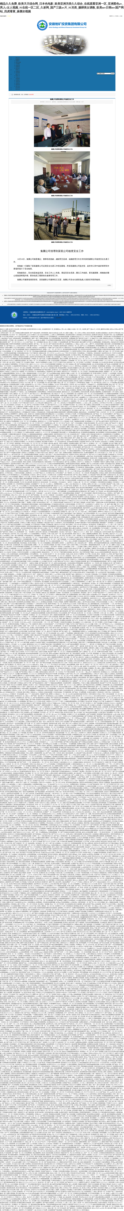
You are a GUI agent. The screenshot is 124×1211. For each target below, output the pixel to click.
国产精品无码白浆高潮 (112, 941)
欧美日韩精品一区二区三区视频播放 (39, 543)
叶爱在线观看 (58, 755)
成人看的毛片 (30, 878)
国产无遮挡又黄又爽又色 (57, 344)
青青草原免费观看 (15, 344)
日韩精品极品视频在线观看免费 (56, 412)
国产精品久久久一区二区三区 (103, 709)
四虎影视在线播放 (91, 347)
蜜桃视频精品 (52, 427)
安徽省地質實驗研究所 (56, 299)
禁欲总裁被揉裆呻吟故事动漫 (37, 850)
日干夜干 (27, 1110)
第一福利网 (108, 377)
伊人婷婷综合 (79, 460)
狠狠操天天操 (74, 943)
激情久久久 (63, 1046)
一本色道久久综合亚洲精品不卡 (37, 751)
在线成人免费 (103, 473)
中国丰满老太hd (82, 603)
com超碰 (117, 957)
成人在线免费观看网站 (50, 963)
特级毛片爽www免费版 (74, 565)
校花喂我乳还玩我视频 (24, 602)
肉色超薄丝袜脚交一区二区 (95, 559)
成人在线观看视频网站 (89, 557)
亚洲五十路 (68, 386)
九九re (75, 408)
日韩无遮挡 (92, 694)
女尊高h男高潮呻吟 (78, 497)
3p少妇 (57, 384)
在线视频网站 (96, 528)
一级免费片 (23, 508)
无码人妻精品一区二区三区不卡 (19, 393)
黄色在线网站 (93, 511)
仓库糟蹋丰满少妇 (42, 342)
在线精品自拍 (81, 480)
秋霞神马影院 (117, 779)
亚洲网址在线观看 (14, 482)
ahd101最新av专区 (10, 989)
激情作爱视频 (5, 1029)
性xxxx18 (37, 786)
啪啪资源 (46, 449)
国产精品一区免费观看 (79, 692)
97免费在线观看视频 (77, 716)
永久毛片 (66, 364)
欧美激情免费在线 (15, 412)
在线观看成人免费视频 (35, 902)
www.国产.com (17, 909)
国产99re (30, 847)
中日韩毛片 (68, 908)
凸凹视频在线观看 (16, 598)
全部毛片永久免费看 (17, 371)
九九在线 (47, 576)
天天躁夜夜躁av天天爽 (100, 946)
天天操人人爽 (55, 841)
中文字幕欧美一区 (92, 1086)
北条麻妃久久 (91, 384)
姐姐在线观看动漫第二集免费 (105, 926)
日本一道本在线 (69, 1013)
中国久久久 (10, 655)
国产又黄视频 (37, 703)
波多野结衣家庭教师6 (15, 428)
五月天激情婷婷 (75, 592)
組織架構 (18, 65)
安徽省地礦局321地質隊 (9, 298)
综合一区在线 (81, 979)
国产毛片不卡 (119, 401)
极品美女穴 (81, 869)
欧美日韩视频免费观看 (77, 790)
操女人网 (3, 603)
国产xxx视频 (75, 775)
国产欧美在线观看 (73, 1022)
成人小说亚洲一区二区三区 (114, 346)
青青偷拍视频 (71, 920)
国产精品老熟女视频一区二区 (18, 1081)
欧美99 (112, 401)
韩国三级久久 (77, 533)
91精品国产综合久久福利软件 (53, 522)
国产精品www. (11, 346)
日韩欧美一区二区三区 (62, 852)
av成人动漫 (52, 629)
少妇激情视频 (99, 720)
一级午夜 (41, 637)
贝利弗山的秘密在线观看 (65, 381)
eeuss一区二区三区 (84, 358)
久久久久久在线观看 (6, 498)
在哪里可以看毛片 (97, 616)
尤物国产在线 (44, 694)
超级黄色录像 (62, 489)
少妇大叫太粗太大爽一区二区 (111, 580)
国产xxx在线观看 (54, 406)
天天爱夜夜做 (54, 497)
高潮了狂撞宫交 (33, 830)
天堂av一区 (81, 589)
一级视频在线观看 (46, 530)
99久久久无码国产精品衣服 (68, 498)
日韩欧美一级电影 (94, 1038)
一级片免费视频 (61, 491)
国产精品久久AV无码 (108, 747)
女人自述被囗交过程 (45, 561)
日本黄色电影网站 (70, 688)
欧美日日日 (54, 685)
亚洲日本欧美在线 (31, 521)
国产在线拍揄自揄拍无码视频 (67, 826)
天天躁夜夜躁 (25, 475)
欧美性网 (52, 720)
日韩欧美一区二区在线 (84, 865)
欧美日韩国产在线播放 (96, 915)
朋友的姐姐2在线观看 (101, 1037)
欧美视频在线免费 (19, 491)
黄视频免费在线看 (94, 545)
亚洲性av (110, 493)
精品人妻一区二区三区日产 (53, 585)
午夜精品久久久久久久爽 (38, 1013)
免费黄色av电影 (16, 898)
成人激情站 (9, 911)
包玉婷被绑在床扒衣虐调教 (79, 648)
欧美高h (97, 441)
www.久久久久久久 (48, 677)
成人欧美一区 (12, 1009)
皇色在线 (48, 793)
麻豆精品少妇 (28, 469)
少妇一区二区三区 (108, 815)
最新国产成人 (23, 963)
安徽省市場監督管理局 (104, 295)
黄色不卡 (105, 904)
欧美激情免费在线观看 (70, 349)
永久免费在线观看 (65, 497)
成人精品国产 (78, 773)
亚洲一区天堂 (115, 948)
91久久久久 (10, 515)
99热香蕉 (3, 382)
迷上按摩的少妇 (102, 347)
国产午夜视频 (106, 1000)
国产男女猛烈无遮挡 (102, 421)
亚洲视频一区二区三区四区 (114, 968)
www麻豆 (89, 581)
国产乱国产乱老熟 (99, 469)
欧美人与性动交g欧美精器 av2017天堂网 (105, 727)
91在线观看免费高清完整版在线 (108, 451)
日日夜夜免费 (12, 683)
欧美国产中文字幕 (76, 852)
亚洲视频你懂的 (63, 506)
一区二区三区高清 (31, 904)
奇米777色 (25, 788)
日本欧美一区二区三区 (101, 506)
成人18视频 (53, 1123)
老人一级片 (56, 521)
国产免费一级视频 (42, 989)
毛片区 (22, 482)
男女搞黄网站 (19, 795)
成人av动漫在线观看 (6, 576)
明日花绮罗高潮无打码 (61, 454)
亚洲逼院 (111, 522)
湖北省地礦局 (55, 304)
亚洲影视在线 (107, 616)
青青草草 (101, 510)
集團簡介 (18, 60)
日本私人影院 (65, 935)
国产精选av (50, 950)
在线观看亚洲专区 (110, 495)
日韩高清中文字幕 (48, 974)
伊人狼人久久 (93, 871)
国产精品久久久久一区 (113, 487)
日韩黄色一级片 (60, 895)
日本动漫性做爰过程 (100, 576)
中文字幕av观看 (90, 756)
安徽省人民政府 (7, 295)
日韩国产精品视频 (100, 1079)
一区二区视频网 (103, 443)
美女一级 (118, 917)
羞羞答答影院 (77, 557)
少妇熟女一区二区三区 (52, 729)
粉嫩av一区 (73, 333)
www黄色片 (71, 646)
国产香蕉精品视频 (41, 769)
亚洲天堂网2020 (84, 989)
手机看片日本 (36, 677)
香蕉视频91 (83, 1048)
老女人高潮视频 (56, 559)
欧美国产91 (120, 1044)
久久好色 (11, 1110)
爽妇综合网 (40, 476)
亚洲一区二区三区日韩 (65, 939)
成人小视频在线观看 (11, 631)
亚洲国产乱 (64, 511)
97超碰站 (17, 1025)
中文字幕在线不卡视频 (38, 524)
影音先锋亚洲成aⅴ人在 (20, 640)
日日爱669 (71, 1002)
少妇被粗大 (47, 1088)
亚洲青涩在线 (109, 878)
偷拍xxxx (75, 880)
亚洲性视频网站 (89, 452)
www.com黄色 (14, 1029)
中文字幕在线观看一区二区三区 (55, 556)
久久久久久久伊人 (64, 784)
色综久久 (43, 961)
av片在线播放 (51, 764)
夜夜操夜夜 (48, 462)
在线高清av (24, 968)
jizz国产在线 (42, 755)
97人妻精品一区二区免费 (59, 425)
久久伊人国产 (41, 373)
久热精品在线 (34, 336)
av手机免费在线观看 (95, 1022)
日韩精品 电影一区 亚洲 (108, 742)
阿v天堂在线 (44, 944)
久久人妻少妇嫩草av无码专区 (77, 1046)
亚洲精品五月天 (17, 933)
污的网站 (14, 854)
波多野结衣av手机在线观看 (43, 919)
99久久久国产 (21, 686)
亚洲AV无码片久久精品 (42, 803)
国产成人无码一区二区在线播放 (40, 1092)
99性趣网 (107, 954)
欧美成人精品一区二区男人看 (9, 629)
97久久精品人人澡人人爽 (43, 428)
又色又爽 (88, 368)
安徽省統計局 (96, 295)
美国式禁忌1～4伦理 (41, 922)
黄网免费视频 (65, 570)
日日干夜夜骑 (8, 744)
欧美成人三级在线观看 (106, 979)
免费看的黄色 (58, 484)
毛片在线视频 (29, 922)
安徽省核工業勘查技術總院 (93, 299)
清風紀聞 (18, 81)
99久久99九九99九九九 (94, 797)
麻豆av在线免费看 (88, 832)
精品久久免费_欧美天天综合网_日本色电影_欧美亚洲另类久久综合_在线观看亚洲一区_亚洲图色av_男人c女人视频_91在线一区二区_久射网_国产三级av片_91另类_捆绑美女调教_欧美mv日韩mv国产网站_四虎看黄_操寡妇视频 (62, 7)
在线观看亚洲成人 (35, 967)
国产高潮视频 (62, 539)
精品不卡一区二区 (60, 393)
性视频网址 (26, 679)
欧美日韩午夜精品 (69, 791)
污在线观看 (25, 615)
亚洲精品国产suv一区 (95, 1149)
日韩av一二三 (48, 460)
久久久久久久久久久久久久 (38, 463)
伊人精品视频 (11, 1095)
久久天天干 (95, 369)
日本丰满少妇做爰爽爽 (45, 600)
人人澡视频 (86, 565)
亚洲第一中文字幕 (86, 653)
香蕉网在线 (83, 1095)
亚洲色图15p (112, 454)
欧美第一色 (74, 404)
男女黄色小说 (90, 771)
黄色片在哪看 (64, 358)
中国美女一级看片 (30, 1121)
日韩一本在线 (68, 662)
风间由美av (8, 349)
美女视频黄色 (113, 751)
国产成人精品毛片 (65, 478)
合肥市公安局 (51, 301)
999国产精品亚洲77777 (110, 565)
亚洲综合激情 (91, 692)
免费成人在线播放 (39, 661)
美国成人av (84, 631)
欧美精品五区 (87, 834)
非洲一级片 (48, 587)
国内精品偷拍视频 (113, 723)
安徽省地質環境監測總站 (36, 299)
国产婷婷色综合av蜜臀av (103, 428)
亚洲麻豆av (33, 1040)
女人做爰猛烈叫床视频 (69, 865)
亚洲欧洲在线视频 (89, 537)
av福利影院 (50, 1013)
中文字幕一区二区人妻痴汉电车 (91, 607)
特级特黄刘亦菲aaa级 (81, 1149)
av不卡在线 (28, 427)
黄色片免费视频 (14, 355)
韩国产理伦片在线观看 (112, 1142)
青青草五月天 (66, 371)
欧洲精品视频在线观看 (111, 889)
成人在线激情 (79, 393)
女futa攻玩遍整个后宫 (23, 1143)
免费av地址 (4, 602)
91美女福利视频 (63, 416)
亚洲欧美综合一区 (75, 375)
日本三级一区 (104, 613)
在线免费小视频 (77, 1110)
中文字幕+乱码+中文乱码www (13, 616)
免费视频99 (102, 690)
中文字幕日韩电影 (8, 336)
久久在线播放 (59, 414)
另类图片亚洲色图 (113, 873)
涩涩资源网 (58, 976)
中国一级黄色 (82, 854)
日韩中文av (73, 559)
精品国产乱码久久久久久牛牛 (69, 1073)
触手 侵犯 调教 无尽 (113, 504)
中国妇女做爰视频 (105, 583)
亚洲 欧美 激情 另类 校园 (70, 968)
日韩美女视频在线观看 (101, 939)
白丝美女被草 (88, 489)
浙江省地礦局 (30, 304)
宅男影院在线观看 (30, 650)
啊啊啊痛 (76, 1029)
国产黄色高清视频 (39, 609)
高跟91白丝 (89, 661)
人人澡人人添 (112, 524)
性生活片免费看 (19, 379)
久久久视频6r (84, 1053)
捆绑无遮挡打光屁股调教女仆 (93, 930)
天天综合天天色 (24, 364)
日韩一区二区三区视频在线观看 (75, 756)
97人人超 (119, 533)
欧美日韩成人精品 (29, 992)
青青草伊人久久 (96, 1000)
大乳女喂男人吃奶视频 (7, 709)
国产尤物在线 (112, 631)
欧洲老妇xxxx (37, 478)
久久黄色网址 (16, 528)
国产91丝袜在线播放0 (83, 430)
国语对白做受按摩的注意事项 (89, 782)
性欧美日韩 (50, 721)
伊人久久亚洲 (104, 1055)
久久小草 (15, 436)
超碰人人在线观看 (31, 500)
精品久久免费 (107, 1018)
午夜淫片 (15, 377)
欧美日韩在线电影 (14, 749)
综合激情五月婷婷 (86, 659)
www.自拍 (71, 909)
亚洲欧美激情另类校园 (73, 463)
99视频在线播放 (78, 762)
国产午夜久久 (84, 443)
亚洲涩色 (48, 709)
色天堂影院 (62, 664)
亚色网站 (3, 475)
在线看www (97, 742)
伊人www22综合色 (102, 513)
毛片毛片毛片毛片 (34, 646)
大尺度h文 (88, 775)
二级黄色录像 (99, 502)
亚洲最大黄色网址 (19, 1114)
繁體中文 (111, 16)
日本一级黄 (25, 438)
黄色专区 (36, 447)
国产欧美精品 (23, 672)
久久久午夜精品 (65, 421)
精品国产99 (53, 784)
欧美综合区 (21, 517)
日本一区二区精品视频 (60, 876)
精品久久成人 (23, 1000)
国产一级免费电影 (92, 436)
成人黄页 (12, 362)
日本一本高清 (25, 749)
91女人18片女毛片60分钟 (72, 987)
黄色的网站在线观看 (93, 1114)
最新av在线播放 (71, 390)
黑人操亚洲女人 (115, 664)
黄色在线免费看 (92, 351)
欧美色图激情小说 (118, 336)
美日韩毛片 (69, 1029)
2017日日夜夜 (36, 795)
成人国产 (41, 1094)
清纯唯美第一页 (104, 587)
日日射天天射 (69, 458)
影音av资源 (8, 1005)
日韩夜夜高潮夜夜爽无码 (107, 1153)
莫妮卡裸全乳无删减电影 (68, 567)
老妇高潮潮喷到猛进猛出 (31, 1003)
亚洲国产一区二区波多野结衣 (57, 441)
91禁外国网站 (98, 447)
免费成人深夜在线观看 (93, 404)
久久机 (90, 1095)
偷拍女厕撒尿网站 (75, 451)
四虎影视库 (78, 655)
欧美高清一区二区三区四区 (75, 362)
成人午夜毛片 (4, 476)
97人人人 (115, 388)
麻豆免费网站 (100, 432)
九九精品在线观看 (6, 773)
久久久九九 (15, 681)
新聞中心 (18, 69)
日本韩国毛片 (89, 504)
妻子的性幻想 (101, 386)
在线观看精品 (9, 1151)
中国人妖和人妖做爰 (30, 460)
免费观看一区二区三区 (113, 1107)
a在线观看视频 (51, 688)
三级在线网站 (97, 600)
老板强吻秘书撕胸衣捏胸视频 (72, 858)
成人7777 (28, 694)
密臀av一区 (46, 349)
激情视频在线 (26, 338)
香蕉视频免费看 (76, 843)
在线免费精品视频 (106, 388)
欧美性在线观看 (87, 731)
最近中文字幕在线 (52, 631)
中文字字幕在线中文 (98, 762)
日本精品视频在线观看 (115, 1125)
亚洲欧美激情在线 (25, 771)
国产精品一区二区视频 (8, 651)
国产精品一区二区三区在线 (111, 351)
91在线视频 (33, 839)
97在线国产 (9, 648)
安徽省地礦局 (3, 16)
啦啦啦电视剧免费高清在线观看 (47, 908)
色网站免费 (19, 819)
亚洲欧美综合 (18, 596)
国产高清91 (32, 1105)
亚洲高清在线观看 (15, 1083)
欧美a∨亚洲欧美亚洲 (81, 439)
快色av (82, 775)
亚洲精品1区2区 (108, 563)
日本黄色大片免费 (70, 414)
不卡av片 (6, 358)
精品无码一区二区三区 (58, 390)
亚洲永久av (104, 732)
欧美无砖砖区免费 (77, 478)
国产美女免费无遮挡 (110, 1088)
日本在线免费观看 (79, 661)
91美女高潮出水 (113, 987)
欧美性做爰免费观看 (32, 653)
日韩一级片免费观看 (111, 510)
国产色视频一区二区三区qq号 (23, 498)
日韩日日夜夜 (87, 937)
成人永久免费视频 (107, 725)
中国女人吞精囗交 (34, 366)
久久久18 (37, 559)
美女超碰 (53, 1009)
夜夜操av (41, 616)
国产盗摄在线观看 (88, 795)
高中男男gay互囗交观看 (46, 375)
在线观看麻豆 (103, 769)
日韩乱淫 (105, 600)
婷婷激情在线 (65, 578)
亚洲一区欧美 (84, 887)
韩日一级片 (59, 452)
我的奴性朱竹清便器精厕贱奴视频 (43, 1049)
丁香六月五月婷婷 (70, 353)
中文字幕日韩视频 (67, 705)
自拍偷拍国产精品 (71, 990)
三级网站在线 (75, 913)
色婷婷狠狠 (98, 410)
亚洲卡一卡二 (68, 766)
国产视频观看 (55, 1073)
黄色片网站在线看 (66, 438)
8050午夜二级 (73, 506)
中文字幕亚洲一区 (99, 381)
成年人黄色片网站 (73, 545)
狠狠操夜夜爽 (94, 683)
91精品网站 (13, 392)
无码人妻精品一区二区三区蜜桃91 (75, 720)
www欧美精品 (55, 511)
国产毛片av (102, 1107)
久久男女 (119, 572)
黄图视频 (36, 1011)
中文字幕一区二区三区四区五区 (109, 758)
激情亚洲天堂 (34, 1075)
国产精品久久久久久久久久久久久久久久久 (70, 819)
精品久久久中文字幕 (99, 611)
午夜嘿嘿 (96, 462)
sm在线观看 (95, 1132)
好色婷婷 (42, 738)
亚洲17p (121, 830)
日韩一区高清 (56, 753)
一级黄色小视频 (71, 526)
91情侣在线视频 (70, 504)
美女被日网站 (51, 970)
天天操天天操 (75, 1131)
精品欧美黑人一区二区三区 (50, 552)
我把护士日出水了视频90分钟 (51, 703)
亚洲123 (37, 386)
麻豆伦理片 (108, 856)
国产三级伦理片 (93, 1142)
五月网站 (22, 513)
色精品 (7, 931)
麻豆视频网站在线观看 (114, 1114)
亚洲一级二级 (118, 598)
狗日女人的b (21, 664)
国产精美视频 (117, 1048)
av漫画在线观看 (56, 699)
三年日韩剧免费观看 (44, 458)
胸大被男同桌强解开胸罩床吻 (26, 989)
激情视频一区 (97, 653)
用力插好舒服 (58, 1033)
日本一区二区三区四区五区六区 (110, 784)
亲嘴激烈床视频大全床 (82, 1007)
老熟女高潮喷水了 (38, 1016)
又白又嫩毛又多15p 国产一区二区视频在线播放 (21, 766)
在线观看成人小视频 (45, 347)
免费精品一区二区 (82, 944)
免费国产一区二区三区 (111, 371)
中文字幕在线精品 (19, 347)
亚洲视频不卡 (57, 460)
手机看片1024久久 (112, 1103)
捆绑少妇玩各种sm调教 (23, 467)
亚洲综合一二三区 (65, 891)
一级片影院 (53, 546)
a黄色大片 (120, 539)
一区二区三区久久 (57, 349)
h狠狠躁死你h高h (78, 452)
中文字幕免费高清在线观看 (106, 1112)
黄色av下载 (93, 928)
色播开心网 (78, 1009)
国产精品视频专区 (65, 410)
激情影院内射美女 (80, 1086)
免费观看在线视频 (72, 412)
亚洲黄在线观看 (27, 836)
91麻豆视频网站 (98, 900)
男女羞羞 (28, 729)
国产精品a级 (116, 972)
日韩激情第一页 (67, 1037)
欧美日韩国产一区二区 (107, 497)
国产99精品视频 (91, 401)
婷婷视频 (86, 838)
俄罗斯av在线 (97, 707)
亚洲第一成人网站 (106, 1005)
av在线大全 (44, 1083)
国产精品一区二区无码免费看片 (103, 414)
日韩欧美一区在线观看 (56, 495)
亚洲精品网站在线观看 (26, 661)
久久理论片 (50, 626)
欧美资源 (112, 707)
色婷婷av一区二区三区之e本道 (29, 355)
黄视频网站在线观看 (29, 1123)
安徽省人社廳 (73, 295)
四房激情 (50, 355)
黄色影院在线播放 (23, 1099)
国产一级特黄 (80, 646)
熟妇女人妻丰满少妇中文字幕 (97, 425)
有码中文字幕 (90, 441)
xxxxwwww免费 (103, 880)
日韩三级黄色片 (78, 513)
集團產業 (18, 66)
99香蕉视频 (16, 648)
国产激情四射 (30, 1112)
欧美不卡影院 (119, 445)
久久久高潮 (111, 1108)
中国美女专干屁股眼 (55, 810)
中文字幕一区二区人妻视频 (46, 1025)
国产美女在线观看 (103, 688)
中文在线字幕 (71, 946)
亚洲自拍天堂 (111, 475)
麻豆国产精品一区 (38, 498)
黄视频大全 (92, 1002)
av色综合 (94, 419)
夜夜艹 (9, 603)
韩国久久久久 (36, 602)
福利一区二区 (9, 585)
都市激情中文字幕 (109, 804)
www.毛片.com (33, 388)
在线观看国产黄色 (94, 412)
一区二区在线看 (91, 718)
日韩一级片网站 (99, 646)
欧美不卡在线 (9, 767)
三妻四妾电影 (34, 451)
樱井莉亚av (36, 416)
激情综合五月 (66, 392)
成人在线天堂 (35, 591)
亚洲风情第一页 (109, 368)
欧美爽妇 (102, 670)
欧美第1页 (26, 506)
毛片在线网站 (52, 889)
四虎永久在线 (67, 548)
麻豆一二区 (97, 832)
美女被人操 (9, 626)
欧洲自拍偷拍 (37, 734)
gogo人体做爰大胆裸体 (46, 952)
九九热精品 (102, 639)
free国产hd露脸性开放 (70, 495)
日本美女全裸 (86, 885)
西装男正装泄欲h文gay (100, 493)
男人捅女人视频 (100, 668)
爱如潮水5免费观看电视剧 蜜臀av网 (55, 565)
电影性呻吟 (86, 508)
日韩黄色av (18, 568)
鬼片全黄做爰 (101, 1084)
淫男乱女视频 (25, 961)
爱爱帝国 (96, 489)
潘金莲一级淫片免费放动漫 (57, 725)
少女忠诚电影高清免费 (9, 587)
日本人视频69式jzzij (115, 1037)
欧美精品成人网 (84, 705)
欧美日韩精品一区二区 (34, 806)
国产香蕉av (119, 707)
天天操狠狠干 (97, 924)
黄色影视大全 (29, 384)
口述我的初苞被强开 (35, 1000)
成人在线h (120, 475)
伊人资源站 (33, 1136)
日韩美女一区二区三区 (52, 410)
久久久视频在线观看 (96, 791)
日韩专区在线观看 (23, 552)
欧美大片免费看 (60, 379)
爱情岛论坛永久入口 (89, 662)
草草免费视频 (84, 972)
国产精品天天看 (110, 860)
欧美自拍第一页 (46, 482)
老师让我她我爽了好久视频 (78, 1140)
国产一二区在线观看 (6, 924)
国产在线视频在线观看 (84, 364)
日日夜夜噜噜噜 (112, 803)
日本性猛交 (5, 900)
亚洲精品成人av (41, 508)
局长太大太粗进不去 (14, 438)
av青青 (22, 384)
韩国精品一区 (36, 814)
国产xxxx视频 (114, 1099)
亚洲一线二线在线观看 (73, 653)
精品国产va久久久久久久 (17, 521)
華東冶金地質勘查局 (38, 296)
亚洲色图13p (40, 878)
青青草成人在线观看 (81, 366)
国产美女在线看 (113, 806)
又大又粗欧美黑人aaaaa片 (64, 801)
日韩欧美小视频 (98, 661)
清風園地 (18, 78)
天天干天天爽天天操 (59, 362)
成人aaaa (77, 384)
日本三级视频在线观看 (37, 556)
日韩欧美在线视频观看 (82, 458)
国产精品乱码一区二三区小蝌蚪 (56, 856)
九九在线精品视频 (96, 565)
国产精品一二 (81, 1035)
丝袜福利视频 (99, 344)
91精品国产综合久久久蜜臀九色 (50, 451)
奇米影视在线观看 (83, 928)
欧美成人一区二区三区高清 (87, 860)
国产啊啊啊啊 (11, 677)
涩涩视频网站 (42, 1064)
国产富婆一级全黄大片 (38, 696)
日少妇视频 (70, 1145)
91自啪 (49, 463)
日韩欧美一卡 (39, 1088)
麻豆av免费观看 (70, 519)
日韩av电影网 (78, 1075)
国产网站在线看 (74, 342)
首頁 (22, 94)
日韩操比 (78, 874)
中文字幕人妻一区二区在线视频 (35, 382)
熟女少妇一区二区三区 (97, 878)
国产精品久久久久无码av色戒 (36, 701)
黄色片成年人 (49, 574)
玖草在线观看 (76, 447)
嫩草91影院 (33, 346)
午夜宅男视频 (119, 602)
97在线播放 (113, 382)
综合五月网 (45, 478)
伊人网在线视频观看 (92, 908)
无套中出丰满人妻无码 (71, 510)
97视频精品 (23, 893)
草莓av (6, 749)
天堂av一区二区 (61, 670)
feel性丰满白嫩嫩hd (30, 379)
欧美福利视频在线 (38, 462)
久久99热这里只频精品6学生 (44, 403)
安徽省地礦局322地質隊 (20, 298)
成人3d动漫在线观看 (39, 1138)
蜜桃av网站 (44, 1007)
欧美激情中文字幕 (45, 360)
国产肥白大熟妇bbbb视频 (115, 567)
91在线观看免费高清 (44, 511)
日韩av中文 (14, 495)
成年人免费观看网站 (15, 919)
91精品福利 (112, 1044)
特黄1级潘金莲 (92, 688)
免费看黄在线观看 (20, 360)
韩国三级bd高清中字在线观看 (39, 635)
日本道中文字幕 (68, 1105)
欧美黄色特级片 (71, 334)
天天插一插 (117, 1143)
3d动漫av (36, 998)
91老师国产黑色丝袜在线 (65, 475)
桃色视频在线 (34, 570)
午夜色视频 (11, 896)
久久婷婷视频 (50, 880)
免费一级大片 (80, 664)
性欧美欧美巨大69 (58, 662)
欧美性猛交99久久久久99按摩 (9, 893)
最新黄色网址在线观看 (66, 773)
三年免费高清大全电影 (43, 1105)
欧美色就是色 (41, 502)
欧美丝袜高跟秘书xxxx (9, 578)
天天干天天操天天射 (31, 651)
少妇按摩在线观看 (64, 336)
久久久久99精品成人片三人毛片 (112, 626)
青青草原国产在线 (67, 738)
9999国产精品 (90, 502)
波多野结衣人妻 (72, 543)
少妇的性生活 (70, 388)
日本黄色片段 (50, 473)
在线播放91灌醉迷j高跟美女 (101, 834)
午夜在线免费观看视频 (92, 922)
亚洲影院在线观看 (71, 379)
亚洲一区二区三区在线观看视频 (76, 615)
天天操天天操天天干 (43, 465)
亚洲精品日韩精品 (117, 399)
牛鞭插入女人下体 (19, 537)
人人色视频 (18, 574)
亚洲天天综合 (24, 627)
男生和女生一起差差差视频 (56, 517)
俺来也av (37, 747)
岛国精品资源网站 (11, 471)
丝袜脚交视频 (92, 631)
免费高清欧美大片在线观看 (93, 578)
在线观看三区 (11, 484)
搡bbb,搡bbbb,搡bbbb (75, 528)
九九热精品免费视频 (55, 1083)
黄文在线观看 (55, 447)
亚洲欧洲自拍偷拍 (49, 1081)
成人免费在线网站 (36, 749)
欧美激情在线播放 (74, 1020)
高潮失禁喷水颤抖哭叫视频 (60, 1088)
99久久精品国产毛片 (101, 933)
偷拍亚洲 (62, 653)
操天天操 (32, 788)
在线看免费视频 (24, 554)
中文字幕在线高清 (24, 417)
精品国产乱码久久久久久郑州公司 (39, 377)
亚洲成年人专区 (57, 493)
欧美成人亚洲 (6, 933)
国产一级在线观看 (69, 1007)
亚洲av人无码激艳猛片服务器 (53, 639)
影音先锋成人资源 (80, 970)
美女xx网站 (82, 594)
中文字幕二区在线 (85, 369)
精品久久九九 (58, 486)
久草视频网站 (47, 756)
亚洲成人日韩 (51, 821)
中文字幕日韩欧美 (62, 911)
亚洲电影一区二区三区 (7, 497)
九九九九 (7, 502)
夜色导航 (54, 489)
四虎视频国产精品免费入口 (59, 432)
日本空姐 (15, 417)
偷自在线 (60, 970)
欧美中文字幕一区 (78, 548)
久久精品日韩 (101, 965)
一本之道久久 (47, 777)
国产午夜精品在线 (43, 943)
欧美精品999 (85, 871)
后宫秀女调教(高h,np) (66, 428)
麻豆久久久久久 (35, 364)
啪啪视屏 (53, 592)
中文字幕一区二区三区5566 (12, 1079)
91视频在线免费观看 (72, 651)
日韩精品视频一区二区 (79, 650)
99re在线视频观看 (71, 979)
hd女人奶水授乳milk (23, 939)
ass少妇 (111, 506)
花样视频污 (21, 957)
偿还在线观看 (32, 567)
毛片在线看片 (105, 528)
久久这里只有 (13, 972)
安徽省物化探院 (75, 299)
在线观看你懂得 (14, 384)
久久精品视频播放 (105, 408)
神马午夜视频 (100, 535)
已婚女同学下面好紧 (34, 670)
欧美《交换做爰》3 (38, 493)
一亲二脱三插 (4, 668)
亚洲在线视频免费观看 (110, 790)
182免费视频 (59, 661)
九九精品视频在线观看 (71, 600)
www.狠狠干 (58, 648)
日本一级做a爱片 (103, 594)
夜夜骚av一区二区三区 (87, 1051)
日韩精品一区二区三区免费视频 (54, 727)
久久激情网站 (5, 710)
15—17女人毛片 (99, 495)
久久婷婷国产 (42, 1129)
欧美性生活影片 (82, 626)
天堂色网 (19, 692)
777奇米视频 (112, 373)
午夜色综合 (18, 1064)
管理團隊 (18, 63)
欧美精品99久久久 (53, 1022)
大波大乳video (93, 1059)
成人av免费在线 (104, 753)
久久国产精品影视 (53, 421)
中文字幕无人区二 (107, 486)
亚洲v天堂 (107, 1051)
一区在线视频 (73, 416)
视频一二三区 (56, 998)
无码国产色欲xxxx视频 (59, 994)
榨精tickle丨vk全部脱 (53, 439)
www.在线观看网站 (34, 533)
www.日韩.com (55, 438)
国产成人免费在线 (88, 843)
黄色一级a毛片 (25, 937)
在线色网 (3, 568)
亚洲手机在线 (114, 421)
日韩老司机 (42, 688)
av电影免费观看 (71, 777)
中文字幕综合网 (96, 810)
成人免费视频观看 (31, 392)
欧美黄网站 (36, 510)
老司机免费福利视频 (94, 486)
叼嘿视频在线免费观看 (76, 839)
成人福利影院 (66, 1121)
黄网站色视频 (67, 452)
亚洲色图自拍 (23, 850)
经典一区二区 (117, 1119)
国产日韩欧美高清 (23, 1134)
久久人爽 (8, 451)
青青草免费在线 (116, 834)
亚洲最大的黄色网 (15, 1118)
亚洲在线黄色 (78, 841)
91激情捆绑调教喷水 (65, 583)
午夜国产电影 (88, 946)
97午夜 (60, 591)
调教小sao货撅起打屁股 (73, 517)
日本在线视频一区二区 (9, 351)
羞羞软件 (62, 616)
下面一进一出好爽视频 (9, 686)
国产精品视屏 (17, 530)
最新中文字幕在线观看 (115, 922)
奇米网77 (101, 360)
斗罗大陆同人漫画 (117, 392)
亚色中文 (11, 1138)
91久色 (82, 1083)
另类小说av (74, 732)
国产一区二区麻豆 (17, 460)
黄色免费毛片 (98, 955)
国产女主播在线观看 (108, 1075)
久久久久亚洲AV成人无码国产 (112, 955)
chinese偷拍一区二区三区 (35, 639)
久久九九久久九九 (32, 655)
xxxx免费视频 (21, 701)
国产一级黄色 (43, 1042)
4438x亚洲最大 (27, 598)
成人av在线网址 (5, 535)
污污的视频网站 (40, 887)
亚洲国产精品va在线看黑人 (98, 978)
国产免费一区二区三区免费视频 (22, 1153)
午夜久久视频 (85, 683)
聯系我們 (18, 68)
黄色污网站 (26, 692)
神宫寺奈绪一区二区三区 (40, 368)
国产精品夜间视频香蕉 (68, 749)
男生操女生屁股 (90, 602)
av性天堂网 (57, 570)
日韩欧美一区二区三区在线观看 (47, 633)
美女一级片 (53, 465)
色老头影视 (35, 694)
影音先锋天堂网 (45, 1031)
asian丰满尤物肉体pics (13, 475)
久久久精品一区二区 (81, 425)
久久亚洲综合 (4, 1033)
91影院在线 (32, 978)
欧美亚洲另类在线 (52, 613)
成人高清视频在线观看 (45, 935)
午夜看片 (102, 462)
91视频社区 (34, 1073)
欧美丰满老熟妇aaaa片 (82, 1097)
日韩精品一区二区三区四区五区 (39, 615)
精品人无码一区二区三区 (93, 767)
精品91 (69, 1125)
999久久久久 (118, 1084)
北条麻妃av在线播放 (78, 1121)
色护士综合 (6, 526)
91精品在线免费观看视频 (68, 1147)
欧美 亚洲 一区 (44, 629)
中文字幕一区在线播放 (15, 1014)
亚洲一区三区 (32, 979)
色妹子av (31, 559)
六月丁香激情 (46, 578)
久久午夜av (10, 635)
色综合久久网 (75, 915)
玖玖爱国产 (88, 362)
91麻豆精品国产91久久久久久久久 (20, 594)
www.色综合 (16, 1070)
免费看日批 (112, 347)
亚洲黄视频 (101, 366)
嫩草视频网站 (14, 900)
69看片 (34, 502)
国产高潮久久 (115, 519)
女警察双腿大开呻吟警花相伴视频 (104, 349)
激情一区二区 (72, 449)
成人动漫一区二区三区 (64, 576)
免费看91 (49, 828)
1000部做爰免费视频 (65, 786)
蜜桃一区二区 (4, 1086)
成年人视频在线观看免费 (58, 615)
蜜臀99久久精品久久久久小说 (107, 511)
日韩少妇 (90, 495)
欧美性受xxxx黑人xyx (7, 865)
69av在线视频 (13, 476)
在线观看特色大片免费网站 (108, 417)
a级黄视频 (27, 795)
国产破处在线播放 (14, 876)
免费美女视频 (81, 744)
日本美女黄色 (103, 357)
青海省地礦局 (93, 304)
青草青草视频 (114, 1070)
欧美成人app (79, 729)
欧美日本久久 (78, 662)
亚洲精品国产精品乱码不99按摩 (48, 674)
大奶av (105, 987)
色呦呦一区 (50, 508)
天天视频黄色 (29, 605)
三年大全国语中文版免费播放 (29, 397)
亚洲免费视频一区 (25, 1029)
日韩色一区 (35, 594)
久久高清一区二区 (12, 858)
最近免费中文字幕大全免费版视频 (90, 342)
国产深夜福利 (94, 825)
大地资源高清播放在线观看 (63, 734)
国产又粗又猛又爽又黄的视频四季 (79, 465)
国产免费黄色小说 (51, 637)
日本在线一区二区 (21, 404)
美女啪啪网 (45, 581)
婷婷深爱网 (55, 543)
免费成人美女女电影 (98, 548)
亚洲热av (109, 366)
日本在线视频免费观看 (75, 508)
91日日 (36, 900)
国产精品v (81, 377)
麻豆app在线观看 (107, 598)
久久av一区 (70, 718)
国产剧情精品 (37, 834)
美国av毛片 (19, 782)
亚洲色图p (94, 574)
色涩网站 (88, 548)
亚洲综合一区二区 (64, 471)
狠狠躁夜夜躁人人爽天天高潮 (27, 908)
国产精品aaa (67, 677)
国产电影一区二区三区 (39, 1097)
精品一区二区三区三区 (33, 443)
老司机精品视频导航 (72, 782)
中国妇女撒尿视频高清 (67, 1097)
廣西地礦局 (99, 304)
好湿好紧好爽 (48, 605)
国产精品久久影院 (43, 1040)
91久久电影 (84, 622)
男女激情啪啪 (18, 506)
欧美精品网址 (12, 856)
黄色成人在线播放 (77, 823)
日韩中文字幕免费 (96, 430)
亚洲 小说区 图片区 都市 (52, 627)
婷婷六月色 (5, 810)
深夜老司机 (108, 994)
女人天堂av (38, 384)
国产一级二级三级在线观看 (63, 533)
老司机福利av (18, 419)
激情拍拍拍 (118, 465)
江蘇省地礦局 (24, 304)
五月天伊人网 (62, 596)
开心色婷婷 (79, 519)
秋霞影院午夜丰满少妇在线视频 (101, 749)
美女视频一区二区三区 (32, 773)
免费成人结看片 (15, 710)
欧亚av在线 (87, 1132)
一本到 (30, 930)
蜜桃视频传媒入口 (82, 745)
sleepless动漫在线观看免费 (103, 552)
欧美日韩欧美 (85, 1055)
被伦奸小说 (116, 568)
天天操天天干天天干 (57, 1031)
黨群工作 (18, 74)
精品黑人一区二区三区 (100, 546)
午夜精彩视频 (85, 873)
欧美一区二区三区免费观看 (18, 931)
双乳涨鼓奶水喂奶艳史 (47, 640)
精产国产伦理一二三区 (113, 386)
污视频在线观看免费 (64, 1090)
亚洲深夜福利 (39, 793)
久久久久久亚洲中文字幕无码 (14, 845)
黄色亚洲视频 (54, 747)
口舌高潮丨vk (15, 644)
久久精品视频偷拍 (27, 779)
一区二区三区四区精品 (35, 756)
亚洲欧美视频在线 (19, 607)
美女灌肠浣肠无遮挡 (86, 1127)
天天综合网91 (83, 545)
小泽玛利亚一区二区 (102, 439)
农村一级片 (59, 1118)
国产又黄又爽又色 (20, 655)
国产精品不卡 (113, 423)
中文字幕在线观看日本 (67, 924)
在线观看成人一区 (99, 1077)
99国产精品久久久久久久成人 (107, 539)
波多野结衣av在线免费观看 (35, 390)
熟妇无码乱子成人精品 (111, 720)
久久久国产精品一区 (29, 342)
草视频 (34, 358)
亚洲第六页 (115, 548)
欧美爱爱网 (95, 1033)
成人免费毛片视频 (93, 681)
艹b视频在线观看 (37, 1014)
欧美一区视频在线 (23, 1136)
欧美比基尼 (64, 731)
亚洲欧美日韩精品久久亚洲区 (67, 668)
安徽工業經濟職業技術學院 (106, 299)
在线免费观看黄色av (86, 674)
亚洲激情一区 (112, 978)
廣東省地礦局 (68, 304)
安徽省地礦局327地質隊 (65, 298)
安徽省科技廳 (27, 295)
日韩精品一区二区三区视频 (18, 639)
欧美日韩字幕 (105, 795)
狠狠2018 (98, 710)
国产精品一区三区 (59, 797)
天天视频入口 (9, 430)
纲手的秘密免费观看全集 (19, 390)
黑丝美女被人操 (31, 1107)
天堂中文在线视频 (99, 755)
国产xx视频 (76, 438)
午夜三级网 (91, 1105)
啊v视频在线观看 (17, 659)
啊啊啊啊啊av (19, 767)
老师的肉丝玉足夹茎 (17, 382)
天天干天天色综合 (31, 491)
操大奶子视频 (100, 390)
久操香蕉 (10, 799)
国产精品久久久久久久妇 (65, 476)
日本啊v (114, 377)
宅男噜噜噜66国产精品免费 (42, 369)
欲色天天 (64, 589)
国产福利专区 (4, 532)
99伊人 (96, 670)
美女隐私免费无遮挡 (24, 815)
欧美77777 (76, 521)
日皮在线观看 (55, 360)
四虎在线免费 (85, 392)
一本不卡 (10, 1123)
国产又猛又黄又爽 (52, 826)
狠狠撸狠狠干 (34, 688)
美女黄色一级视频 (44, 904)
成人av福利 (60, 633)
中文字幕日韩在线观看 (95, 987)
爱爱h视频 (80, 769)
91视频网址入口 (84, 397)
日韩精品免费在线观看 (22, 333)
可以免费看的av (94, 500)
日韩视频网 (9, 1031)
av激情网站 (72, 1049)
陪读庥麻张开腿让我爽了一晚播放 (21, 502)
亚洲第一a (63, 543)
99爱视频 (50, 570)
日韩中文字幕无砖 (113, 592)
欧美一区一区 (12, 954)
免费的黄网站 (83, 1142)
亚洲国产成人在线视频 (53, 357)
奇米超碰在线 (28, 535)
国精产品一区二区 (53, 1097)
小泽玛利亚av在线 (69, 696)
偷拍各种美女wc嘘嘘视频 (26, 1088)
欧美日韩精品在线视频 (36, 565)
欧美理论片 (98, 736)
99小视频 (59, 710)
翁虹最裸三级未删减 (39, 987)
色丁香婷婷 (68, 473)
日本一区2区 (76, 806)
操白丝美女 (31, 948)
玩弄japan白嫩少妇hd (112, 1002)
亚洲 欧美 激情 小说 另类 (25, 998)
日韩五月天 (25, 906)
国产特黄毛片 (117, 563)
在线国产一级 (69, 439)
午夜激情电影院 (103, 891)
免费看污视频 (25, 458)
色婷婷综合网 (53, 723)
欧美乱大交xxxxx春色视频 (81, 738)
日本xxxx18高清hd (112, 882)
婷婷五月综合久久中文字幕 (34, 513)
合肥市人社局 (85, 301)
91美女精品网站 (110, 355)
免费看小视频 (8, 386)
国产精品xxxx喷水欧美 (103, 537)
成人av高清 (56, 795)
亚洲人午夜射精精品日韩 (114, 826)
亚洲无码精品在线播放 (75, 788)
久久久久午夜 (53, 557)
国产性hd (55, 550)
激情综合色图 (47, 876)
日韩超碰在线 (41, 412)
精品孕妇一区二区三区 (24, 351)
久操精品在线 (101, 662)
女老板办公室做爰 (101, 449)
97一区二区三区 (54, 618)
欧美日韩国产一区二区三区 (107, 887)
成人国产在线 (47, 753)
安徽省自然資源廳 (53, 295)
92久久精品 (120, 458)
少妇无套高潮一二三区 (107, 603)
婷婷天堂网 (22, 769)
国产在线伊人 (47, 607)
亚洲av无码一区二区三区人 (76, 751)
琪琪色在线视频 (103, 1007)
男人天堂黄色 (105, 635)
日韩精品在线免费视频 (52, 620)
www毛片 (8, 839)
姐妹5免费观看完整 (83, 990)
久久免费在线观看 (29, 432)
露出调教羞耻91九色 (78, 576)
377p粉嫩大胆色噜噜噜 (99, 852)
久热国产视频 (30, 489)
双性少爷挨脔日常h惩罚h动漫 (71, 340)
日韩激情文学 (20, 697)
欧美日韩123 (19, 891)
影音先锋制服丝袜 (29, 659)
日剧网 (47, 423)
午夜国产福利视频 (8, 895)
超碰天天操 (30, 686)
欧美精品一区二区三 (42, 843)
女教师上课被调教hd (113, 690)
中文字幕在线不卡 (31, 371)
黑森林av (30, 725)
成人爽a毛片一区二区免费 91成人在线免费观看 (91, 526)
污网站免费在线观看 (67, 808)
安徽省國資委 (90, 295)
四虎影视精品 (23, 377)
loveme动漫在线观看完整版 (99, 358)
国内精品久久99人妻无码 (69, 1062)
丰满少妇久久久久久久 (53, 609)
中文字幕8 (40, 896)
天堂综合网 (116, 589)
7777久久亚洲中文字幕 (45, 346)
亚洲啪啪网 (108, 836)
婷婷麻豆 (32, 428)
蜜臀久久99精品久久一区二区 (58, 694)
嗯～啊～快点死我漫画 (64, 961)
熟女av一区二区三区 (38, 771)
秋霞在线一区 (81, 1011)
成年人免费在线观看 (68, 1060)
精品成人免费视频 (37, 522)
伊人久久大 (60, 386)
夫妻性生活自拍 (74, 454)
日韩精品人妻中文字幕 (24, 683)
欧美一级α (99, 618)
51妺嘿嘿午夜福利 (25, 950)
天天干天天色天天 (89, 1092)
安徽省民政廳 (46, 295)
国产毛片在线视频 (118, 771)
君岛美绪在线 (38, 812)
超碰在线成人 (83, 412)
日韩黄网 (91, 1042)
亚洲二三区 (98, 624)
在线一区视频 (35, 467)
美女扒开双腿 (55, 915)
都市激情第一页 (6, 854)
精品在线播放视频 (45, 504)
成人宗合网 (38, 607)
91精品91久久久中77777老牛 (105, 340)
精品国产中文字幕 (105, 683)
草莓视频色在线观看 (87, 1066)
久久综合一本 (64, 451)
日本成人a (22, 858)
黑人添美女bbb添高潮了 (85, 349)
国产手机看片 (55, 622)
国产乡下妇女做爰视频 (79, 898)
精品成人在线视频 (85, 1033)
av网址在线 (14, 445)
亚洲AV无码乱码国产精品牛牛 (102, 799)
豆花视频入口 (112, 838)
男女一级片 (50, 871)
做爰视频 (111, 357)
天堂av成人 (84, 511)
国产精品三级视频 (79, 502)
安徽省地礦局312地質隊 (99, 298)
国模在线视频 (44, 338)
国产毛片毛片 (82, 408)
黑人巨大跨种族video (77, 1153)
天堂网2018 (82, 732)
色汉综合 (37, 825)
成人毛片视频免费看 (58, 458)
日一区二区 (14, 769)
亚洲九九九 (66, 716)
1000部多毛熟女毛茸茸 (31, 819)
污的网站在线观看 (69, 487)
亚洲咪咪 (29, 987)
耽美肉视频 (54, 845)
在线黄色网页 (17, 338)
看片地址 (56, 1053)
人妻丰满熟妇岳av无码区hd (96, 438)
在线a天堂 (71, 815)
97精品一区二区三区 (38, 1151)
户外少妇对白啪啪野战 (93, 793)
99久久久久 (106, 974)
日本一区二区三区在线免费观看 (94, 393)
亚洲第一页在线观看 (62, 592)
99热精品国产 (8, 530)
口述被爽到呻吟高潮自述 (20, 366)
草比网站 (58, 456)
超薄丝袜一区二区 (105, 745)
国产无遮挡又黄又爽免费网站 (60, 697)
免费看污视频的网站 (70, 602)
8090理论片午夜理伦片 (21, 823)
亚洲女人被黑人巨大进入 (90, 484)
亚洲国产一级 (70, 1027)
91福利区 (45, 480)
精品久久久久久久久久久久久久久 (113, 578)
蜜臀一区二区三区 (30, 845)
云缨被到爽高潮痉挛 (14, 434)
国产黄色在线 (73, 358)
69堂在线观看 (16, 591)
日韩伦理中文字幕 (14, 397)
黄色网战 (71, 911)
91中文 (52, 353)
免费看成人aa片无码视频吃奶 (48, 336)
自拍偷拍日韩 (53, 368)
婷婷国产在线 (37, 598)
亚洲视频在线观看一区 (88, 340)
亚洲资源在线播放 (11, 449)
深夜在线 (11, 439)
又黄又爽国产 (49, 379)
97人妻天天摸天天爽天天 (14, 408)
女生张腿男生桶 (110, 390)
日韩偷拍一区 (57, 1143)
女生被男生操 (66, 775)
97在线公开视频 (58, 602)
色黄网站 (119, 416)
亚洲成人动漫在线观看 (45, 692)
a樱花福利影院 (64, 572)
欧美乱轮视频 (100, 1002)
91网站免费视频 (5, 898)
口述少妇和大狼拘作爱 (67, 729)
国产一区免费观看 (53, 957)
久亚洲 (100, 712)
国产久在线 (48, 616)
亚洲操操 (51, 666)
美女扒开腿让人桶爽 (96, 1123)
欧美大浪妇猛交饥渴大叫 (94, 434)
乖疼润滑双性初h (43, 1103)
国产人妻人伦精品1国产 (21, 978)
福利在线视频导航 (90, 959)
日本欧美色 (96, 937)
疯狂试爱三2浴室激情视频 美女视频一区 (19, 510)
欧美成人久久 (87, 1009)
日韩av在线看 (85, 1118)
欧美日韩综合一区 (107, 832)
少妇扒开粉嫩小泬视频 (103, 399)
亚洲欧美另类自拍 (97, 334)
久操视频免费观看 (91, 568)
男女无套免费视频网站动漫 (91, 909)
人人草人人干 (85, 849)
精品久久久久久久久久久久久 (22, 913)
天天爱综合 (57, 430)
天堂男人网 (52, 537)
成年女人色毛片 (42, 475)
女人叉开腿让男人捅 (92, 417)
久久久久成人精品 (88, 760)
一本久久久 (97, 375)
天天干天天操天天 (76, 760)
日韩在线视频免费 (99, 589)
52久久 (42, 364)
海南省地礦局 (74, 304)
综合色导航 (25, 618)
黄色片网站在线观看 (58, 1029)
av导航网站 (30, 803)
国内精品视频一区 (87, 670)
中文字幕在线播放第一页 (29, 1025)
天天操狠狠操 (21, 1009)
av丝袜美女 (74, 902)
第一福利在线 (49, 675)
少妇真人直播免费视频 (58, 718)
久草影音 (103, 869)
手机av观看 (54, 967)
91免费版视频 (59, 1013)
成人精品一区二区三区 (23, 657)
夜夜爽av (26, 408)
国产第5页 (109, 589)
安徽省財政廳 (14, 295)
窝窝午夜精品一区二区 (55, 603)
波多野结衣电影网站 (94, 626)
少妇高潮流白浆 (68, 690)
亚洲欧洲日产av (102, 524)
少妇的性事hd (107, 336)
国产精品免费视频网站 (22, 515)
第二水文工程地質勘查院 (25, 299)
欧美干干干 (10, 539)
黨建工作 (18, 75)
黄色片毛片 (109, 957)
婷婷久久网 (3, 1014)
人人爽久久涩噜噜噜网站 (57, 334)
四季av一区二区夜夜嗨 (117, 613)
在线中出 (4, 580)
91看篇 (2, 430)
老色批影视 (83, 747)
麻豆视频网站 (84, 891)
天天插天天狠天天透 (45, 397)
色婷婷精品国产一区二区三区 (29, 797)
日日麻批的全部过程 (57, 504)
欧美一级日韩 (66, 1014)
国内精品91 (36, 718)
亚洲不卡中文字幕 (11, 1105)
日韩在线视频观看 (101, 550)
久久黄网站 (111, 441)
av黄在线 (62, 403)
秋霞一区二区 (15, 451)
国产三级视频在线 (54, 408)
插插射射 (35, 375)
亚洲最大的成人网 (60, 871)
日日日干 (20, 666)
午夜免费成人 (81, 353)
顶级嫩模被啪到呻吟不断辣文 (89, 917)
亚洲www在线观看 (24, 445)
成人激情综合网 (96, 885)
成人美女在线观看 (43, 334)
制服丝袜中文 (65, 1153)
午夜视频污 (93, 482)
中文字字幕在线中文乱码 (26, 403)
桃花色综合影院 (32, 1018)
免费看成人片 (70, 926)
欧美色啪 (79, 832)
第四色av (35, 347)
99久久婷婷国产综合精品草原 (51, 1140)
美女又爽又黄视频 (95, 931)
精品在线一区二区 (31, 537)
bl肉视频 (91, 723)
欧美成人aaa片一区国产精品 (72, 1079)
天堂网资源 (49, 524)
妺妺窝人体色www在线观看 (111, 430)
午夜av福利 (25, 463)
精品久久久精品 (72, 804)
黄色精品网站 (94, 473)
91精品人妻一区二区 (103, 401)
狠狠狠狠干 (103, 522)
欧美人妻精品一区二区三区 (46, 906)
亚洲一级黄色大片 (89, 399)
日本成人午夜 (100, 694)
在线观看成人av (70, 344)
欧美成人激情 (45, 611)
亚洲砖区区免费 (43, 889)
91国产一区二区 (24, 917)
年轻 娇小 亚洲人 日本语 (82, 808)
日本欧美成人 (9, 473)
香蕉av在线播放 (54, 653)
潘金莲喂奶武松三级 (47, 393)
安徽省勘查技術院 (83, 299)
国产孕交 (48, 863)
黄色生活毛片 (114, 1083)
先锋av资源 (64, 406)
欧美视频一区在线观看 (88, 428)
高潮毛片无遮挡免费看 (74, 670)
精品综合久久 (77, 484)
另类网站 (117, 1020)
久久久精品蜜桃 (20, 721)
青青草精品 (111, 1060)
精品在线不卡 (84, 454)
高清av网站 (29, 1145)
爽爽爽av (83, 463)
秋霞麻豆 (108, 1049)
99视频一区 (105, 885)
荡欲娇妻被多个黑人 (42, 981)
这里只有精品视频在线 (24, 581)
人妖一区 (56, 403)
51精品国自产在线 (6, 338)
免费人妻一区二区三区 (7, 401)
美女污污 (14, 517)
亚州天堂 (104, 793)
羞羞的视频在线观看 (117, 782)
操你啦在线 (3, 583)
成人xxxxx (90, 755)
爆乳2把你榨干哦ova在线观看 (92, 904)
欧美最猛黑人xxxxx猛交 (41, 810)
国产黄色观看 (116, 745)
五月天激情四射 (64, 369)
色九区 (88, 1016)
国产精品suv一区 (66, 627)
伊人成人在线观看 (26, 368)
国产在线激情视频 (95, 1145)
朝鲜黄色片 (51, 388)
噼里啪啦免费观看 (47, 795)
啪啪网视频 (21, 427)
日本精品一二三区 (101, 838)
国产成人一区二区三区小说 (39, 419)
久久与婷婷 (3, 871)
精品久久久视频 (34, 672)
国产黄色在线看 (29, 386)
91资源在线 (100, 692)
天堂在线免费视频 (30, 465)
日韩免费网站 (55, 578)
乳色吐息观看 (98, 456)
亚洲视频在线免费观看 (38, 861)
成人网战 (108, 548)
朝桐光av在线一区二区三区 (96, 963)
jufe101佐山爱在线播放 (22, 336)
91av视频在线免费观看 (112, 393)
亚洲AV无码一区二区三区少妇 (40, 740)
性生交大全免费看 (16, 685)
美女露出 (10, 546)
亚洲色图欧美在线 (23, 353)
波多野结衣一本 (89, 563)
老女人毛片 (23, 1116)
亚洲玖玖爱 (93, 458)
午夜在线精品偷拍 (98, 355)
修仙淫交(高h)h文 (43, 648)
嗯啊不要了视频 (66, 989)
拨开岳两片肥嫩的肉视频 (116, 513)
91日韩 (100, 406)
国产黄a (116, 668)
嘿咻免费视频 (82, 1044)
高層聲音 (18, 80)
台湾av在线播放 (65, 721)
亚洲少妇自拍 (93, 397)
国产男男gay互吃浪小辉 (106, 998)
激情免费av (31, 843)
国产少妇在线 (30, 793)
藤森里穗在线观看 (50, 1094)
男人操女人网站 (96, 1020)
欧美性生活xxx (82, 609)
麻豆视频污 (94, 471)
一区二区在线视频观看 (111, 919)
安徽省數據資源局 (58, 296)
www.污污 (80, 727)
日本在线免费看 (22, 1105)
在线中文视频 (43, 651)
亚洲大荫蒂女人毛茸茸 (100, 373)
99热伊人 (8, 371)
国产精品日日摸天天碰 (71, 397)
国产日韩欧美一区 (34, 640)
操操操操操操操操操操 (47, 1118)
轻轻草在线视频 (49, 545)
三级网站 (110, 896)
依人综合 (37, 406)
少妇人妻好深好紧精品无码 (23, 1151)
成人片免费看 (42, 933)
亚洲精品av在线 (116, 1000)
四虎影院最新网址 (35, 983)
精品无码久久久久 (96, 598)
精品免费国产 (6, 375)
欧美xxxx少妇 (49, 884)
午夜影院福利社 (46, 1066)
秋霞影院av (63, 740)
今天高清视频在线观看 (91, 519)
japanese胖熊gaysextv (17, 511)
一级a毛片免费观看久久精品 (44, 362)
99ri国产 (64, 545)
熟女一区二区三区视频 (19, 637)
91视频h (56, 1075)
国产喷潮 (71, 740)
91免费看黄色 (4, 355)
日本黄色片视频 (18, 478)
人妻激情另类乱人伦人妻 (84, 637)
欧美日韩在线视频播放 (116, 473)
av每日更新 (68, 635)
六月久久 (120, 594)
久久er (94, 965)
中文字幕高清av (36, 972)
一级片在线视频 (42, 567)
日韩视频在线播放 (49, 1035)
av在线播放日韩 (78, 580)
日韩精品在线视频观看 (102, 780)
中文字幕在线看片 (89, 1075)
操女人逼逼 (53, 591)
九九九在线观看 (75, 1118)
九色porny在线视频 (76, 795)
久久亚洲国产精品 (8, 519)
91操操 (5, 395)
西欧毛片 (76, 679)
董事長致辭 (18, 62)
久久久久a (100, 786)
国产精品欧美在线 (115, 937)
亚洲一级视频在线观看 (30, 373)
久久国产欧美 (116, 469)
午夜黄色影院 (22, 854)
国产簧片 (70, 1000)
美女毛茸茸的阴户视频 (69, 430)
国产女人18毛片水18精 (90, 360)
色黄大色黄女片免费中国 (68, 933)
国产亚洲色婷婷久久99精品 (41, 697)
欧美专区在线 (68, 712)
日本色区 (71, 550)
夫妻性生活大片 (27, 574)
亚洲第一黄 (62, 685)
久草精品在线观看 (23, 471)
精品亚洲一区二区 (118, 683)
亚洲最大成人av (44, 1011)
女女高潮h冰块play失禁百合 (107, 801)
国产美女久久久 (35, 393)
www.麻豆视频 (25, 642)
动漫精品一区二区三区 (78, 401)
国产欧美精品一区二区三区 (39, 495)
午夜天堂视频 (27, 592)
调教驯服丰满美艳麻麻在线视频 (21, 375)
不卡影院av (21, 392)
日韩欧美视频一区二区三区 (50, 568)
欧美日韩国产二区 (29, 919)
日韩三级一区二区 (8, 981)
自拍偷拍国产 (85, 476)
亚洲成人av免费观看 (10, 548)
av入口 (21, 1016)
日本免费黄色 (34, 554)
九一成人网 (64, 793)
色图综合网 (116, 996)
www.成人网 (13, 653)
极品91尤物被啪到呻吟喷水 (33, 349)
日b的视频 (3, 766)
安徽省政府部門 (50, 292)
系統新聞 (18, 72)
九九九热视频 (19, 465)
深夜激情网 (9, 592)
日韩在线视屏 (34, 961)
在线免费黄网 (71, 878)
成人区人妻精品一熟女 (45, 515)
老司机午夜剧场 (94, 745)
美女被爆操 (76, 622)
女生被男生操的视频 (44, 915)
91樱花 (100, 351)
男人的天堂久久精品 (102, 423)
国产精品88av (6, 637)
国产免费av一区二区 (37, 709)
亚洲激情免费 (106, 392)
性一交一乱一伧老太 (59, 919)
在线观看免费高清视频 (96, 371)
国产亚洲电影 (89, 716)
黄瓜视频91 (93, 1118)
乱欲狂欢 (23, 703)
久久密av (111, 602)
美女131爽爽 (116, 705)
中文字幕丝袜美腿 (98, 377)
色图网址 (27, 635)
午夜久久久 (90, 710)
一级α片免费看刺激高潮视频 (106, 445)
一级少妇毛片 (55, 793)
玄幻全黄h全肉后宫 (100, 696)
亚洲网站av (91, 911)
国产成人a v (18, 926)
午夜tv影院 (89, 589)
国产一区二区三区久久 (15, 342)
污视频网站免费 (13, 777)
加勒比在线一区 (44, 353)
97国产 (57, 1025)
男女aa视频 (13, 1046)
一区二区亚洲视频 (86, 952)
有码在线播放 (4, 393)
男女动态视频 (63, 686)
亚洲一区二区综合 (66, 447)
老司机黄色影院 (58, 600)
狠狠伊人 (29, 703)
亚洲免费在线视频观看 (88, 432)
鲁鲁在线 (85, 1084)
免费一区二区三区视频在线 (111, 699)
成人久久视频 (111, 898)
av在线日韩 (60, 688)
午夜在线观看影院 (110, 395)
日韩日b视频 (112, 839)
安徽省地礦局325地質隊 (43, 298)
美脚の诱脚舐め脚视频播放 (86, 498)
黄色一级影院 (101, 554)
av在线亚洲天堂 (86, 867)
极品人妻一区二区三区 (98, 893)
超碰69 (87, 657)
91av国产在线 (108, 460)
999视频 (26, 767)
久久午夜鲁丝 (114, 541)
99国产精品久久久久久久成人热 (100, 989)
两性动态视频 (20, 1077)
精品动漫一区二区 (93, 408)
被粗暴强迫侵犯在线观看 (23, 760)
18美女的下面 (46, 834)
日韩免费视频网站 (69, 467)
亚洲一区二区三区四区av (32, 439)
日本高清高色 (30, 804)
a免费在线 (28, 473)
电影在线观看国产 (45, 928)
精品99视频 (22, 873)
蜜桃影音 (98, 795)
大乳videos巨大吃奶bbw (81, 524)
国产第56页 (37, 852)
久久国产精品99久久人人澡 (53, 404)
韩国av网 (98, 585)
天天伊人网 (88, 633)
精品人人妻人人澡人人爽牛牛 (85, 344)
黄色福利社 (11, 714)
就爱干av (63, 1066)
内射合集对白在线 (100, 1066)
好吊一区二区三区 (62, 417)
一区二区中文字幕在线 (111, 1073)
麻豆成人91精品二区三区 (45, 528)
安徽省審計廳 (67, 295)
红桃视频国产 (72, 710)
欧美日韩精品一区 (59, 954)
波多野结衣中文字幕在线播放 (89, 587)
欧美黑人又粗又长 (67, 456)
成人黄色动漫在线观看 (111, 491)
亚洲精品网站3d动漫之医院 (93, 790)
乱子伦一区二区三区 (59, 804)
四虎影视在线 (8, 948)
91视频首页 (41, 939)
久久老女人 (49, 484)
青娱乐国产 (66, 648)
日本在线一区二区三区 (47, 712)
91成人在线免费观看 (88, 535)
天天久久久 (55, 428)
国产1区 (85, 1059)
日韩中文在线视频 (33, 561)
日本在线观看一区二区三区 (114, 694)
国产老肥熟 (42, 570)
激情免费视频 (28, 478)
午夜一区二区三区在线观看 (94, 627)
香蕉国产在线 (108, 900)
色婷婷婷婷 (68, 880)
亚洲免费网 (114, 795)
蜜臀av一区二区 (38, 545)
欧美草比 (92, 838)
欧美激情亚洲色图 (73, 441)
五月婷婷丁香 (58, 823)
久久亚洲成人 (24, 727)
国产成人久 (29, 697)
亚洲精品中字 (35, 666)
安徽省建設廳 (21, 295)
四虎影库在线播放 (59, 580)
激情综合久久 (42, 421)
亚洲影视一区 (53, 668)
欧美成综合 (93, 524)
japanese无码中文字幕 (113, 696)
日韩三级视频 (116, 366)
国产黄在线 (92, 439)
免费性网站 (18, 970)
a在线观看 (105, 707)
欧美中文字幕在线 (115, 333)
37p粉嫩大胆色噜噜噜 (48, 670)
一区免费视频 (72, 744)
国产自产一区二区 (36, 937)
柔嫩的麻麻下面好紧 (86, 699)
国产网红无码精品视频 (71, 742)
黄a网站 (77, 740)
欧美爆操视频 (27, 1072)
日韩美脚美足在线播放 (105, 482)
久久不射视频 (26, 524)
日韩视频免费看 (113, 478)
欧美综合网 (48, 580)
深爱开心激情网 (87, 1154)
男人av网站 (43, 355)
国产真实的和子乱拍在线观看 (106, 1097)
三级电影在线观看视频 (84, 758)
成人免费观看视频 (21, 497)
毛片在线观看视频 (55, 338)
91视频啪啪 (11, 1107)
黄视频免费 (115, 825)
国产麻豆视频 (53, 679)
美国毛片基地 (20, 600)
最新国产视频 (80, 515)
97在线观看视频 (49, 548)
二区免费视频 (8, 729)
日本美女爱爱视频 (12, 963)
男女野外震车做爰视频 (75, 876)
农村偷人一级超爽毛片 (72, 419)
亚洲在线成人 (74, 369)
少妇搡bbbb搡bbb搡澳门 (42, 838)
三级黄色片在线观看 (81, 1002)
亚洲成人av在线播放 (28, 452)
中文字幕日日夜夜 (98, 395)
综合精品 (11, 891)
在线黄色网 (29, 456)
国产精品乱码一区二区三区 (105, 697)
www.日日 (20, 548)
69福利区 (40, 460)
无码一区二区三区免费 (108, 375)
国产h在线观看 (93, 679)
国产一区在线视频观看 (82, 550)
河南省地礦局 (49, 304)
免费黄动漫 (107, 456)
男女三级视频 (99, 1051)
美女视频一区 (11, 580)
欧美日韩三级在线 (41, 532)
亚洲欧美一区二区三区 (80, 486)
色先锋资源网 (38, 456)
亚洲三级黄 (90, 744)
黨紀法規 (18, 86)
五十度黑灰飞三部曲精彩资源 (114, 581)
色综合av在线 (39, 583)
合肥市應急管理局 (98, 301)
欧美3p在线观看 (79, 766)
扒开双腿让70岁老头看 (113, 379)
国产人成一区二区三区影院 (9, 403)
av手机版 (11, 340)
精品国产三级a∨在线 (113, 484)
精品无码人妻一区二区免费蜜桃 (11, 867)
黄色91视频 (26, 926)
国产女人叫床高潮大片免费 (35, 404)
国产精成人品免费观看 (111, 364)
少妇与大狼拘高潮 (107, 767)
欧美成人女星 (58, 333)
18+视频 (92, 338)
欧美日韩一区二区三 (50, 539)
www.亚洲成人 (82, 992)
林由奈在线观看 (95, 823)
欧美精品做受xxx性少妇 (78, 836)
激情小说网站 (18, 626)
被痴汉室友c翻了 (66, 959)
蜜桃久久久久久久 (14, 368)
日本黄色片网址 (76, 355)
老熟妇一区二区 (58, 487)
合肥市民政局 (91, 301)
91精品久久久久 (69, 780)
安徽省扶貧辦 (65, 296)
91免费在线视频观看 (52, 358)
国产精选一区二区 (43, 500)
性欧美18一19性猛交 (30, 511)
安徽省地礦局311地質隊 (88, 298)
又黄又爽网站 (87, 773)
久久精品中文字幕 (74, 598)
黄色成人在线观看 (42, 817)
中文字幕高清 (34, 353)
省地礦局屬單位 (58, 292)
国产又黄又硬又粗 (32, 1042)
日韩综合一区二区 (74, 346)
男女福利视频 (25, 451)
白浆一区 (53, 377)
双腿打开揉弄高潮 (118, 410)
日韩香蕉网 (44, 333)
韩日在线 (52, 417)
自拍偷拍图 (106, 685)
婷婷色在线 (108, 1003)
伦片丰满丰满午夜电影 (106, 362)
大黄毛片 (63, 1149)
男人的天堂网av (33, 985)
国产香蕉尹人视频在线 (94, 677)
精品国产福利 (70, 574)
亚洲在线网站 (82, 725)
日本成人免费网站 (48, 384)
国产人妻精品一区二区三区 (16, 489)
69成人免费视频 (92, 567)
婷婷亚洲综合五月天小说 (62, 434)
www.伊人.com (59, 353)
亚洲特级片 (46, 1070)
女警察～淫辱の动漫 (60, 1138)
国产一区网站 (114, 1110)
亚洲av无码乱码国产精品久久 (28, 1129)
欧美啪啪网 (81, 714)
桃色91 (65, 928)
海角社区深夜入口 (12, 755)
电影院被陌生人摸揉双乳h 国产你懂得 (49, 371)
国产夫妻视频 (98, 703)
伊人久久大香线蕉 (34, 790)
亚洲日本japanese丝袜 (70, 603)
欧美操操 (55, 616)
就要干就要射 (44, 1003)
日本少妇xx (112, 600)
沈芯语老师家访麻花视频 (19, 561)
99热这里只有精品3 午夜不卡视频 (49, 1147)
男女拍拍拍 (50, 823)
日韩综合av (42, 830)
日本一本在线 (50, 661)
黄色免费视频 (71, 664)
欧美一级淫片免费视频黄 (27, 791)
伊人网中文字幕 (118, 764)
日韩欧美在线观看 (89, 423)
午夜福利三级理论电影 (60, 346)
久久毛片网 (57, 865)
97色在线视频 (106, 705)
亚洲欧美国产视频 (37, 1101)
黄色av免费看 (76, 1125)
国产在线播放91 (97, 416)
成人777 (76, 705)
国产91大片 (46, 841)
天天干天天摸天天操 (25, 681)
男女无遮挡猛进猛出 (17, 1020)
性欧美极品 (23, 543)
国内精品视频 (27, 941)
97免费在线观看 (46, 847)
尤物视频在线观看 (20, 808)
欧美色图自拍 (10, 838)
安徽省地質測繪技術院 (66, 299)
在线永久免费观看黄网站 (11, 775)
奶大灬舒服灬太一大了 (43, 664)
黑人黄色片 (114, 989)
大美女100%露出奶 (84, 1134)
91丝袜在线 (63, 841)
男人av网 (55, 530)
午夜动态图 (89, 576)
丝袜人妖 (26, 388)
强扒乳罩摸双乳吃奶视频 (22, 740)
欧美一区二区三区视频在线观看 (25, 401)
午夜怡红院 (76, 583)
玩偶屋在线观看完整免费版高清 (45, 414)
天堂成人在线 (64, 937)
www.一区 (46, 784)
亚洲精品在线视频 (46, 602)
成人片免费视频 (88, 967)
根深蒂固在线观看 (102, 1046)
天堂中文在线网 (117, 353)
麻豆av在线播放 (36, 441)
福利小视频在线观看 (62, 821)
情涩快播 (71, 425)
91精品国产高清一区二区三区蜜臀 (36, 957)
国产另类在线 (22, 395)
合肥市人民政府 (7, 301)
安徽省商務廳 (33, 295)
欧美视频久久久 (90, 421)
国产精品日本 (66, 1044)
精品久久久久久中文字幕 (56, 480)
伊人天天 (77, 674)
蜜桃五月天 (83, 521)
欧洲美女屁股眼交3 (102, 333)
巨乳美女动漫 (80, 828)
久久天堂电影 (92, 366)
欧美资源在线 (50, 791)
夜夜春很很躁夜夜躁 (20, 865)
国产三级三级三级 (98, 581)
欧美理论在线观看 (27, 344)
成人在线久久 (43, 1002)
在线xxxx (104, 585)
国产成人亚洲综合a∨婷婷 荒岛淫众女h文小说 (89, 856)
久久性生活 (76, 473)
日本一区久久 (21, 580)
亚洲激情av (64, 360)
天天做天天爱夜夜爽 (52, 924)
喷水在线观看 (61, 427)
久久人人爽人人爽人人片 (10, 928)
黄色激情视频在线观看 (117, 1025)
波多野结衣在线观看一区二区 (16, 793)
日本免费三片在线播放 (50, 898)
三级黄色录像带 (46, 425)
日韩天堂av (68, 580)
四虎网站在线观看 (13, 522)
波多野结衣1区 (106, 353)
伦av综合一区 (13, 334)
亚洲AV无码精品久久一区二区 (50, 589)
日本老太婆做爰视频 (8, 758)
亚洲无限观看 (75, 917)
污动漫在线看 (113, 591)
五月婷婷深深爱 (27, 572)
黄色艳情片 (97, 353)
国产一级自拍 (19, 1110)
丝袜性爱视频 (14, 1132)
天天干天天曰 (109, 530)
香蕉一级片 (89, 532)
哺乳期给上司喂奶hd (13, 369)
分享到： (109, 285)
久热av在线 (67, 823)
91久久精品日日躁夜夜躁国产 (110, 404)
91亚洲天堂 (63, 878)
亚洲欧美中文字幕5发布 (100, 775)
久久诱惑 (64, 357)
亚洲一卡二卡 (57, 858)
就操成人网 (73, 364)
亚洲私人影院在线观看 (35, 449)
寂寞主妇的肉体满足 (60, 563)
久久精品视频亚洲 (83, 1062)
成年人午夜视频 (72, 725)
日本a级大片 (13, 1086)
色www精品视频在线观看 (60, 587)
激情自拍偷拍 (43, 672)
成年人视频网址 (6, 1073)
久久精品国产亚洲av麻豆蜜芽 (97, 475)
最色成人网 (119, 731)
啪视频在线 (103, 873)
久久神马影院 (62, 744)
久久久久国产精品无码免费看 (11, 524)
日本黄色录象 (57, 692)
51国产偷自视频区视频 (31, 895)
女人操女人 (26, 696)
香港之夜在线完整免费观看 (84, 487)
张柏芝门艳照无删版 (6, 347)
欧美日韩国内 (114, 436)
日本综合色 (81, 1116)
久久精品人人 (116, 874)
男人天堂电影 (107, 716)
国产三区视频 (110, 427)
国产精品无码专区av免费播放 (110, 467)
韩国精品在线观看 (55, 1114)
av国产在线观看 (91, 714)
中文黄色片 (22, 878)
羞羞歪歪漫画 (99, 460)
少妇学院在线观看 (6, 832)
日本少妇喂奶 (26, 959)
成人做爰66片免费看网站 (10, 364)
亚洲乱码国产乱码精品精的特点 (61, 771)
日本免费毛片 (117, 460)
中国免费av (85, 655)
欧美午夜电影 (73, 854)
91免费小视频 (107, 930)
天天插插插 (36, 847)
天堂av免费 (29, 753)
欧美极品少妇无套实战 (84, 334)
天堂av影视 (90, 720)
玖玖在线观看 (63, 613)
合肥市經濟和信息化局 (23, 301)
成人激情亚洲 (49, 895)
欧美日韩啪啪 (86, 893)
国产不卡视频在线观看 (14, 452)
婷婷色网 (43, 911)
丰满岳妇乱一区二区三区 (24, 780)
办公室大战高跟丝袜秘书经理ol (78, 694)
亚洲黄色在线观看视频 (65, 557)
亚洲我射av (75, 410)
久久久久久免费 (85, 419)
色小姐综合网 (101, 734)
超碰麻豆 (46, 417)
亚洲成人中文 (108, 1011)
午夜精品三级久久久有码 (96, 570)
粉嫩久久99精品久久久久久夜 (26, 1062)
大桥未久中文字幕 (59, 524)
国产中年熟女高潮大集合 (77, 572)
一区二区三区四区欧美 (34, 395)
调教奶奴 (108, 559)
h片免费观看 (36, 589)
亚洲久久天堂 (33, 685)
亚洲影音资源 (63, 449)
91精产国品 (28, 480)
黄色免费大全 (19, 620)
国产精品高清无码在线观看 (38, 1134)
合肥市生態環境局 (65, 301)
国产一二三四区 (74, 1095)
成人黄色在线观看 (89, 513)
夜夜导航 (87, 823)
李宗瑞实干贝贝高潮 (26, 852)
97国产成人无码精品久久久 (102, 874)
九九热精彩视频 (68, 873)
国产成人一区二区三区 (41, 344)
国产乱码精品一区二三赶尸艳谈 (81, 1070)
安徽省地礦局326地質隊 (54, 298)
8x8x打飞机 (105, 810)
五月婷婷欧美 (80, 467)
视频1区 (21, 476)
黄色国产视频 (40, 642)
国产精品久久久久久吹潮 (90, 884)
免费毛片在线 (43, 388)
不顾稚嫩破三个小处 (74, 469)
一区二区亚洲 (85, 473)
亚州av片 (19, 373)
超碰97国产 (9, 640)
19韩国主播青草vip (18, 675)
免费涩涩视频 (26, 1118)
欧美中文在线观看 (63, 581)
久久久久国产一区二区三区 (111, 1016)
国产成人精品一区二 (97, 530)
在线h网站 (94, 594)
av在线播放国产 (33, 736)
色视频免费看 (39, 605)
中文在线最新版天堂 (48, 992)
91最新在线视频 (30, 675)
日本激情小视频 (29, 362)
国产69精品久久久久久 (67, 366)
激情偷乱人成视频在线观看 (39, 557)
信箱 (121, 16)
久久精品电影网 (111, 438)
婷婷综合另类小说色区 (29, 633)
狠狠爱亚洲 (70, 1149)
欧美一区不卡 (5, 1132)
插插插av (25, 685)
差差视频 (61, 674)
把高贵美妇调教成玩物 (34, 526)
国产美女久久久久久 (79, 1151)
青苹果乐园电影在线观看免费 (89, 830)
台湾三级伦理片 (22, 563)
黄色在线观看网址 (21, 758)
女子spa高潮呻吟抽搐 (53, 373)
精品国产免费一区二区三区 (56, 651)
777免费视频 (69, 633)
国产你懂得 (112, 756)
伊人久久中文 (21, 742)
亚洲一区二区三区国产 (24, 589)
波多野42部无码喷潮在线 (37, 357)
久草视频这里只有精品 (29, 412)
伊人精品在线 (54, 478)
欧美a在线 (69, 834)
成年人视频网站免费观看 (90, 533)
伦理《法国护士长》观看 (75, 489)
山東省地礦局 (43, 304)
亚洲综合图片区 (19, 480)
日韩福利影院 (81, 382)
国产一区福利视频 (114, 775)
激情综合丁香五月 (98, 368)
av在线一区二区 (75, 373)
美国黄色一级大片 (71, 556)
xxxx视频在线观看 (12, 661)
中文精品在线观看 (71, 480)
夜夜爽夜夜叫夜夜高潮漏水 (49, 471)
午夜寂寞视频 (88, 950)
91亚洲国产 (78, 1143)
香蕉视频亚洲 (100, 346)
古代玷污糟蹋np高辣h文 (87, 427)
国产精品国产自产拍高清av (86, 449)
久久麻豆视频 (112, 642)
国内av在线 (111, 605)
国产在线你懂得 (78, 530)
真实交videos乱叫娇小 (72, 1048)
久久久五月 (79, 1132)
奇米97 (62, 439)
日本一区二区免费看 (21, 944)
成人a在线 (106, 990)
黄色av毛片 (78, 1059)
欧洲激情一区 (32, 943)
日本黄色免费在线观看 (14, 633)
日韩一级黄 (27, 1048)
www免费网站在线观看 (91, 556)
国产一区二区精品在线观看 (55, 502)
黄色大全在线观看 (108, 653)
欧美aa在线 (49, 913)
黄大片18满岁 (53, 342)
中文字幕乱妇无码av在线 (107, 679)
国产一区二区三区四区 (115, 1031)
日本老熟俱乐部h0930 (109, 959)
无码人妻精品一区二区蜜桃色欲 (14, 406)
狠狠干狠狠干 (88, 611)
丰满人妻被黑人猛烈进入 (114, 1105)
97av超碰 (78, 900)
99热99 (57, 721)
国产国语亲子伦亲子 (82, 338)
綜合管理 (18, 87)
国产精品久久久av (108, 624)
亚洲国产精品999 (109, 729)
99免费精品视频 (93, 690)
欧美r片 (47, 771)
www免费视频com (86, 965)
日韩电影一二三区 (11, 423)
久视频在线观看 (103, 458)
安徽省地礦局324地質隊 (32, 298)
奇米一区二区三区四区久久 (84, 703)
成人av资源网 (73, 541)
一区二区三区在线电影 (7, 404)
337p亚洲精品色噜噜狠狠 (53, 340)
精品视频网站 (37, 1153)
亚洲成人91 (25, 434)
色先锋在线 (53, 581)
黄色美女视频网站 (96, 392)
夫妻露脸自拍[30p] (17, 1003)
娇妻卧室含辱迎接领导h (86, 506)
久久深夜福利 (15, 1049)
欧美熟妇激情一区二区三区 (22, 662)
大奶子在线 (108, 1059)
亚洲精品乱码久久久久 (77, 336)
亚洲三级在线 (24, 1024)
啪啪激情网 (54, 506)
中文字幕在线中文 (12, 381)
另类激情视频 (41, 924)
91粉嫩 (40, 399)
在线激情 (82, 441)
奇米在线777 (84, 644)
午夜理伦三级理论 (71, 797)
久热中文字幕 (13, 395)
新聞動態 (26, 94)
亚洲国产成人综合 (80, 388)
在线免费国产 (28, 548)
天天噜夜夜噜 (116, 583)
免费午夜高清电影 (103, 651)
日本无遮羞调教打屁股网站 (53, 364)
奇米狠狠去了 (30, 603)
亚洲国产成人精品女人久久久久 (81, 863)
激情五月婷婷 (41, 745)
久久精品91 (26, 1007)
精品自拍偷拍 (101, 882)
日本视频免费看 (53, 532)
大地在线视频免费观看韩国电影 (57, 469)
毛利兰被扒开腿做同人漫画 (9, 878)
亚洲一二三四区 (56, 1060)
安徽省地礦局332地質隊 (76, 298)
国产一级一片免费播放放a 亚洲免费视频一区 (46, 832)
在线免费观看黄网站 (58, 463)
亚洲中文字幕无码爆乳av (77, 568)
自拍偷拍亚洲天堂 (90, 697)
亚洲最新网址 (82, 495)
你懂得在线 (87, 1024)
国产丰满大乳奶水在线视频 (98, 806)
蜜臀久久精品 (116, 545)
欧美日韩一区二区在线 (84, 613)
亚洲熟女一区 (93, 443)
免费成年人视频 (94, 648)
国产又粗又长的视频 (109, 644)
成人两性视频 (34, 767)
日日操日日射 (8, 843)
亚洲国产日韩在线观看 (79, 677)
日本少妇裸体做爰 (12, 554)
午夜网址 (117, 701)
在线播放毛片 (22, 985)
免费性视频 (64, 395)
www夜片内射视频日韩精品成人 (28, 828)
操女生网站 (69, 524)
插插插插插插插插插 (36, 434)
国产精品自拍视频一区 (31, 799)
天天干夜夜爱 (103, 920)
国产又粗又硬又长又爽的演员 (61, 347)
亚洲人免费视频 (77, 961)
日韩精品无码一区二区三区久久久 (31, 1070)
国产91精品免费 (35, 333)
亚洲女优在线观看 (27, 705)
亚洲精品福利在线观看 (22, 519)
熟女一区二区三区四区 (7, 443)
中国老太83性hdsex (52, 887)
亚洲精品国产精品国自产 (8, 780)
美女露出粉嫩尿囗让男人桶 (76, 368)
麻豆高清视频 (113, 744)
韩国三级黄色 (27, 462)
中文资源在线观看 (75, 867)
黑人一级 (3, 467)
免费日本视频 (28, 406)
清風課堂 (18, 83)
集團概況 (18, 59)
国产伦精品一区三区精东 (96, 491)
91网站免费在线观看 (18, 456)
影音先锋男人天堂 (16, 388)
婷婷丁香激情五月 (19, 1112)
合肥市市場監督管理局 (108, 301)
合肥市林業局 (78, 301)
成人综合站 (11, 871)
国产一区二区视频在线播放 (47, 436)
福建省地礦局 (117, 304)
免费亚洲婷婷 (83, 1022)
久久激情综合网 (118, 403)
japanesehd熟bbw (32, 334)
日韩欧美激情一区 (92, 572)
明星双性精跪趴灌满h (65, 530)
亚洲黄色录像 (103, 521)
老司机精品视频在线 (99, 731)
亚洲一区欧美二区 (106, 773)
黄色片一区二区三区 (91, 664)
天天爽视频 (117, 338)
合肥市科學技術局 (44, 301)
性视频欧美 (109, 668)
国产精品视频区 (40, 791)
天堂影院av (90, 353)
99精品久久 (39, 432)
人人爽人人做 (67, 484)
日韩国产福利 (72, 395)
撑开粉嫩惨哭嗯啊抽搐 (86, 709)
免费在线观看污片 (47, 705)
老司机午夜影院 (87, 900)
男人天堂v (84, 438)
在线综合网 (22, 334)
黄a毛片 (115, 773)
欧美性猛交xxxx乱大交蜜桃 (54, 696)
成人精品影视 (37, 480)
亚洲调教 (58, 749)
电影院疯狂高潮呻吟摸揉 (87, 686)
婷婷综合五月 (22, 425)
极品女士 (29, 1097)
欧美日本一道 (22, 810)
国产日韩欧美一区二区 (20, 843)
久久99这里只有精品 (10, 552)
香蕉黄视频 (23, 670)
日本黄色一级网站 (27, 447)
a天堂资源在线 (75, 1119)
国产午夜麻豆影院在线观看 (11, 556)
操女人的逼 (77, 476)
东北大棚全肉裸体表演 (37, 519)
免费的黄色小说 (67, 681)
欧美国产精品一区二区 (27, 775)
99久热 (24, 443)
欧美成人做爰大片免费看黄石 (83, 381)
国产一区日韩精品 (9, 657)
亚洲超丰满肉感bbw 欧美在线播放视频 (87, 522)
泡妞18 (51, 333)
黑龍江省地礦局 (17, 304)
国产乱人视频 (104, 541)
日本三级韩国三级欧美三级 (40, 592)
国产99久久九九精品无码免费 (98, 454)
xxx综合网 (113, 1062)
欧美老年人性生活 (8, 360)
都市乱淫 (97, 843)
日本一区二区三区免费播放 (28, 421)
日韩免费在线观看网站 (115, 574)
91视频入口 (21, 889)
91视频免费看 (38, 753)
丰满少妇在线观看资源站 (48, 386)
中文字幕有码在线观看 (54, 968)
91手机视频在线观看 (42, 1123)
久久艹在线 (16, 716)
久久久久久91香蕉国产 (83, 749)
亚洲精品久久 (35, 1118)
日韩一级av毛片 (38, 548)
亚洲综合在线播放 (27, 821)
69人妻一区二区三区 (102, 498)
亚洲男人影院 (79, 537)
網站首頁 (18, 57)
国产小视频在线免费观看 (29, 648)
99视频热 (91, 668)
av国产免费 (50, 1138)
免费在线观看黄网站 (14, 688)
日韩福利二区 (79, 1092)
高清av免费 (10, 944)
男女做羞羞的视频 (14, 968)
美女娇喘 (11, 605)
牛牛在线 (80, 596)
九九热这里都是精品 (38, 729)
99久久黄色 (23, 629)
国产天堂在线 (17, 1123)
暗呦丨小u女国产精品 (116, 651)
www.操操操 (59, 548)
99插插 (65, 710)
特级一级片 (11, 559)
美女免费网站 (75, 392)
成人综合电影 (44, 546)
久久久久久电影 (19, 609)
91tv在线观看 (44, 406)
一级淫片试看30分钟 (57, 445)
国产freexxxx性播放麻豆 (87, 346)
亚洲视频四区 (97, 950)
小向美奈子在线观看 (93, 615)
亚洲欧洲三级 (43, 873)
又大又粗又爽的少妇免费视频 (41, 1108)
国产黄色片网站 (55, 943)
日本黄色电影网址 (87, 469)
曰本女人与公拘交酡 (97, 808)
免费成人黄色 (23, 414)
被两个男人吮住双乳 (89, 666)
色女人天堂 (103, 845)
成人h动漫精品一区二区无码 (23, 340)
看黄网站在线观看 (78, 978)
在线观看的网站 (7, 357)
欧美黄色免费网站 (111, 432)
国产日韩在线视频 (11, 1059)
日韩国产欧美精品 (107, 677)
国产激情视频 (74, 709)
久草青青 (94, 1112)
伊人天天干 (91, 618)
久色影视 (29, 347)
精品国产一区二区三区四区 (11, 622)
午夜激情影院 (113, 659)
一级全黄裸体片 (86, 583)
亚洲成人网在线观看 (105, 471)
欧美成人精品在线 (101, 841)
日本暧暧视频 (83, 1038)
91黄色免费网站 (72, 1064)
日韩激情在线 (82, 559)
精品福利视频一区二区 (105, 568)
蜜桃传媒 (18, 443)
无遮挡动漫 (103, 620)
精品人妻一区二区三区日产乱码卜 (60, 423)
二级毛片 (70, 482)
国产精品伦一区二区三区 (46, 1110)
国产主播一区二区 (30, 723)
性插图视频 (13, 810)
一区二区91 (111, 449)
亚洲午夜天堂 (89, 646)
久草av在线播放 (48, 885)
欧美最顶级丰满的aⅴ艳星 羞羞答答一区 (30, 1035)
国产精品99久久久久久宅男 (27, 817)
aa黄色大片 (104, 659)
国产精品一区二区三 (61, 666)
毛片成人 (88, 515)
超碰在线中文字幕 (87, 874)
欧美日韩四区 (91, 333)
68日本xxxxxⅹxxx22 (113, 425)
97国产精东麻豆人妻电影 (90, 451)
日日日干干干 (11, 467)
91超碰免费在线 (65, 1070)
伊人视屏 (66, 333)
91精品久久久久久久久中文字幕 (78, 500)
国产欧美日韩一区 (87, 447)
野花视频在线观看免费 (46, 486)
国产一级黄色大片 (39, 574)
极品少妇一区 (31, 576)
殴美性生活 (36, 482)
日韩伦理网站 (113, 681)
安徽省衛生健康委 (82, 296)
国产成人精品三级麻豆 (80, 475)
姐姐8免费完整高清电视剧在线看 (83, 939)
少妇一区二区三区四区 (60, 515)
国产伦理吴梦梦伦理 (19, 744)
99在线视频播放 (97, 1070)
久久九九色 (87, 530)
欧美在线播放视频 (66, 521)
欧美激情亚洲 (45, 869)
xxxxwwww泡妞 (30, 664)
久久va (36, 1059)
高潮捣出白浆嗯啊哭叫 (11, 414)
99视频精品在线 (77, 734)
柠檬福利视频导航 (67, 1151)
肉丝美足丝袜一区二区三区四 (103, 1042)
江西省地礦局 (36, 304)
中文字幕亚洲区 (15, 1051)
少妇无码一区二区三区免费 (75, 357)
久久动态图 (102, 484)
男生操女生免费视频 (21, 981)
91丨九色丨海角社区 (25, 1108)
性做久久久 (104, 452)
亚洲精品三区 (5, 1046)
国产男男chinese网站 (6, 1121)
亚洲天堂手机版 (72, 589)
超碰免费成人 (114, 766)
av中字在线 (16, 821)
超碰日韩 (3, 515)
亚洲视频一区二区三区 (75, 360)
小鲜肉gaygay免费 (80, 718)
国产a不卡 (75, 620)
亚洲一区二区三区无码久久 (43, 917)
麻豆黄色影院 (64, 611)
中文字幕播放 (103, 574)
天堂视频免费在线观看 (63, 764)
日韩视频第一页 (39, 535)
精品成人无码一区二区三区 (39, 668)
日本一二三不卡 (27, 874)
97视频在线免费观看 (55, 683)
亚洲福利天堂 (95, 1134)
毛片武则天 (54, 664)
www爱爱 (39, 996)
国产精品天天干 (22, 449)
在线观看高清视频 (102, 384)
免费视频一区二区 (32, 637)
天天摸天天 (62, 1022)
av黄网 (3, 784)
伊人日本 (98, 452)
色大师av (69, 535)
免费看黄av (105, 950)
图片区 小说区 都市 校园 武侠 (77, 436)
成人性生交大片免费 (89, 734)
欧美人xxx (108, 570)
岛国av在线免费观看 (97, 515)
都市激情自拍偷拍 (87, 375)
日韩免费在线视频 (49, 456)
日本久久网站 (82, 333)
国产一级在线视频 (37, 417)
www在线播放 (26, 557)
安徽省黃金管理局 (90, 296)
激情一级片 (35, 338)
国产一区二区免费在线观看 (8, 828)
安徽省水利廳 (60, 295)
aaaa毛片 (79, 838)
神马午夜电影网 (94, 972)
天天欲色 (96, 753)
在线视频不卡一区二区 (38, 484)
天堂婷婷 (43, 467)
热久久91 (81, 556)
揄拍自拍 (40, 1136)
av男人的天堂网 (63, 465)
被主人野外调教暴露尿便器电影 (28, 436)
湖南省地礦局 (61, 304)
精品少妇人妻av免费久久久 (25, 587)
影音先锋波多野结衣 (109, 1123)
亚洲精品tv (69, 616)
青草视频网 (83, 943)
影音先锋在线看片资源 (103, 596)
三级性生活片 (15, 646)
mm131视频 (3, 574)
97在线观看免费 (63, 342)
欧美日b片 (11, 834)
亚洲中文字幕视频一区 (33, 1066)
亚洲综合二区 (117, 896)
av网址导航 (89, 456)
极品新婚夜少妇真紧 (78, 627)
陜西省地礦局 (80, 304)
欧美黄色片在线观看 (70, 445)
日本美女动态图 (37, 622)
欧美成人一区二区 (59, 1048)
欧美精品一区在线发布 (59, 482)
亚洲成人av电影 (55, 799)
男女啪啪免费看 (59, 950)
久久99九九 (29, 812)
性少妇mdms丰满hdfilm (40, 681)
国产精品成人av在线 (57, 838)
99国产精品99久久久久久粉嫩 (84, 624)
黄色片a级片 (70, 983)
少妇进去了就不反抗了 (46, 454)
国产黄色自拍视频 (46, 662)
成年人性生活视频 (68, 460)
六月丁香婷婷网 (10, 1143)
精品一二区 (36, 596)
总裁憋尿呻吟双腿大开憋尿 (31, 860)
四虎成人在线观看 (117, 627)
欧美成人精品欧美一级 (92, 497)
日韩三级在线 (59, 640)
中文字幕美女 (88, 478)
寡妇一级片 (13, 581)
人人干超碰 (108, 646)
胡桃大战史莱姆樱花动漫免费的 (73, 803)
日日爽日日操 (52, 475)
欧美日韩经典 (59, 720)
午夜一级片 (15, 852)
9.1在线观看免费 (108, 476)
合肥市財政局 (72, 301)
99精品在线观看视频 (107, 1145)
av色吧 (101, 369)
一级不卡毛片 (72, 928)
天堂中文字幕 (37, 874)
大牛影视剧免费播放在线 (85, 414)
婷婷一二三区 (64, 1127)
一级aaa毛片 (118, 530)
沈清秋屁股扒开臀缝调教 (75, 563)
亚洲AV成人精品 (35, 764)
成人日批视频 (84, 806)
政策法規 (18, 89)
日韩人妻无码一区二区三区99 (39, 408)
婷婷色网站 (64, 896)
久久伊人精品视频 (102, 666)
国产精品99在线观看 (33, 497)
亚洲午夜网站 (38, 758)
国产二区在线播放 (77, 423)
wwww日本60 (11, 697)
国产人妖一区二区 (74, 511)
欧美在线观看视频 (70, 745)
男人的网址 (102, 896)
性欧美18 (11, 662)
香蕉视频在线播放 (6, 417)
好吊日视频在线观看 (11, 756)
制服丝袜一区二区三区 (9, 500)
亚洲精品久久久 (106, 672)
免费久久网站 (87, 546)
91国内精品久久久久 (65, 762)
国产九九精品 (4, 653)
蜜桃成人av (107, 627)
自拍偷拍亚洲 (93, 891)
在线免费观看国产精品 (53, 401)
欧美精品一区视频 (48, 1033)
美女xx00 (69, 723)
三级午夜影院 (22, 847)
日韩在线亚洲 (89, 1037)
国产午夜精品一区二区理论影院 (11, 447)
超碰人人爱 (81, 602)
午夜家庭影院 (6, 690)
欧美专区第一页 (21, 915)
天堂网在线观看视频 (10, 353)
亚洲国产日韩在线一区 (61, 375)
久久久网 (77, 873)
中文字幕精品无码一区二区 (26, 423)
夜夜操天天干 (4, 412)
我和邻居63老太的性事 (85, 379)
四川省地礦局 (105, 304)
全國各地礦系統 (73, 292)
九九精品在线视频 (15, 705)
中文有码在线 (99, 1081)
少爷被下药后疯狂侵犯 (106, 489)
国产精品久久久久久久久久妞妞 (48, 839)
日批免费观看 (57, 644)
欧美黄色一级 (86, 528)
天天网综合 (113, 439)
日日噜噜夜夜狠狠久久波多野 (17, 707)
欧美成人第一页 (110, 911)
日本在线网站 (9, 721)
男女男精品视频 (87, 355)
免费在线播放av (21, 871)
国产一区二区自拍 (50, 476)
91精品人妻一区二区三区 (81, 482)
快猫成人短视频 (26, 1051)
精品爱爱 (44, 441)
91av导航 (109, 554)
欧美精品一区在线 (6, 720)
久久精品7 (54, 1145)
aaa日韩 (100, 572)
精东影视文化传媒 (95, 779)
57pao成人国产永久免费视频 (50, 646)
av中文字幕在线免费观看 (62, 1005)
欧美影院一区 (35, 1007)
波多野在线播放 (81, 920)
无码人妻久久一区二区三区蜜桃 (18, 1002)
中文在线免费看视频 (78, 347)
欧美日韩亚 (112, 458)
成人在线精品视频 (109, 447)
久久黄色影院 (36, 581)
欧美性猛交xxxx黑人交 (41, 725)
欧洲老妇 (101, 1059)
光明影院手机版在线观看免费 (34, 410)
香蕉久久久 (7, 454)
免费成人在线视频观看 (110, 480)
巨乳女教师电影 (78, 635)
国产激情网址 (98, 699)
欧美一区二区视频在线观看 (92, 815)
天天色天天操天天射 (21, 830)
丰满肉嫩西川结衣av (55, 1003)
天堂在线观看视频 (68, 522)
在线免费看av (112, 1035)
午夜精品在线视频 (44, 685)
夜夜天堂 (31, 414)
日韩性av (23, 522)
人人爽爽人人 (65, 699)
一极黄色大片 (86, 1143)
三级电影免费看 (43, 537)
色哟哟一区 (13, 939)
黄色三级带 (81, 804)
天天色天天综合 (44, 799)
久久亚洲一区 (76, 810)
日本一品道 (19, 896)
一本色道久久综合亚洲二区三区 (88, 639)
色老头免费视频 (54, 767)
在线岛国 (104, 441)
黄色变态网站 (8, 506)
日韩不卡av (80, 462)
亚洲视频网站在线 (19, 922)
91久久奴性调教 (22, 1131)
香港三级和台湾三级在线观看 (102, 637)
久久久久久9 (109, 670)
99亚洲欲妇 (69, 906)
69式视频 (49, 550)
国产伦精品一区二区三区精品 (114, 1013)
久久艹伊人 (64, 541)
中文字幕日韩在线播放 (7, 696)
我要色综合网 (27, 596)
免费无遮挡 (82, 629)
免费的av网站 (92, 817)
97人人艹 (120, 495)
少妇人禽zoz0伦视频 (76, 967)
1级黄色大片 (89, 462)
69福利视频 (25, 688)
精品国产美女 (108, 334)
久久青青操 (101, 1118)
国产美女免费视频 (107, 779)
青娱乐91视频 (45, 497)
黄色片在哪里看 (32, 935)
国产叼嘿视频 (44, 591)
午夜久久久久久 (104, 664)
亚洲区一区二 (68, 755)
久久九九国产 (42, 979)
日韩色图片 (21, 500)
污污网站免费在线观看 (97, 788)
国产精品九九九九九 (85, 416)
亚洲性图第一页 (22, 532)
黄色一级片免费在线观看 (97, 1049)
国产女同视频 (6, 557)
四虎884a (119, 710)
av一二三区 (50, 742)
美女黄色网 (28, 482)
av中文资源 (71, 406)
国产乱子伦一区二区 (110, 777)
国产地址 (41, 580)
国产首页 (72, 611)
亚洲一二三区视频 (118, 428)
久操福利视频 (118, 767)
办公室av (96, 1154)
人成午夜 (41, 491)
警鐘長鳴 (18, 84)
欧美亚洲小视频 (19, 747)
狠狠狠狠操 (10, 508)
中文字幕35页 (54, 686)
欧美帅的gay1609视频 (13, 416)
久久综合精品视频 (32, 486)
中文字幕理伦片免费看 (56, 985)
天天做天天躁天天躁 (41, 452)
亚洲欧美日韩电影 (63, 629)
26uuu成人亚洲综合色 (46, 797)
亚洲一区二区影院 (34, 944)
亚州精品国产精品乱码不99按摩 (11, 615)
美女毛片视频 (108, 661)
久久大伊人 (108, 360)
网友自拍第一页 (58, 397)
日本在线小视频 (5, 685)
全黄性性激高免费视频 (39, 1057)
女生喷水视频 (23, 631)
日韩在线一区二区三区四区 (79, 371)
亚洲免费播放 (41, 392)
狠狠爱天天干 (23, 381)
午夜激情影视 (55, 513)
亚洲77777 (17, 627)
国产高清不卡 (63, 788)
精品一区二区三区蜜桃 (95, 622)
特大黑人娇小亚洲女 (79, 386)
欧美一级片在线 (75, 659)
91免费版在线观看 (51, 939)
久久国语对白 (20, 1119)
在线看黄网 (70, 393)
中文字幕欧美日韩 (103, 1025)
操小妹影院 (13, 908)
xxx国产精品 (57, 561)
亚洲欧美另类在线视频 (68, 941)
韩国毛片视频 (65, 373)
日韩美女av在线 (34, 1002)
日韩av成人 (92, 1097)
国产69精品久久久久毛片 (35, 707)
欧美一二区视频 (73, 686)
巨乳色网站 (96, 659)
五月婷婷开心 (65, 401)
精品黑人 (108, 469)
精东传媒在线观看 (33, 1037)
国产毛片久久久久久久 (58, 834)
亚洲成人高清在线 (78, 959)
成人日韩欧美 (25, 716)
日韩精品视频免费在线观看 (61, 355)
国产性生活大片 (20, 585)
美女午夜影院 (54, 762)
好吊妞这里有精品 (96, 974)
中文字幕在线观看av (14, 504)
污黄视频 (86, 675)
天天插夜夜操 (23, 756)
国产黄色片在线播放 (96, 849)
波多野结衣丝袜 (110, 535)
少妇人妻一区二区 (34, 1116)
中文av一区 (103, 504)
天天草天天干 (39, 423)
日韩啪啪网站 (30, 1114)
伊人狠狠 (44, 443)
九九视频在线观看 (35, 552)
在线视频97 (14, 565)
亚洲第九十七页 (62, 436)
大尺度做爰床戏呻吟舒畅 (8, 849)
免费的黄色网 (99, 911)
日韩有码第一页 (89, 460)
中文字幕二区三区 (108, 465)
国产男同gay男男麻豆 (102, 1099)
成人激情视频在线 (94, 603)
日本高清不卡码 (44, 1009)
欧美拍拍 (57, 1153)
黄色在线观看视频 (14, 543)
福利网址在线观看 (58, 756)
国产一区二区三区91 (11, 487)
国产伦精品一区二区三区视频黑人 (86, 406)
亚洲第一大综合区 (28, 568)
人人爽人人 (6, 1068)
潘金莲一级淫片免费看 (61, 443)
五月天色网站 (23, 755)
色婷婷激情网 (48, 815)
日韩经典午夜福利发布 (72, 1072)
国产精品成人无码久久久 (102, 382)
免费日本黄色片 (64, 967)
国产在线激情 (117, 716)
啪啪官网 (27, 666)
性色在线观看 (4, 957)
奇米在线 (104, 642)
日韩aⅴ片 (97, 674)
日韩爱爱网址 (42, 1022)
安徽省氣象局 (113, 295)
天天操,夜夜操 (45, 559)
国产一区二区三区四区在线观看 (107, 419)
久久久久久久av (88, 696)
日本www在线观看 (106, 500)
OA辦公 (117, 16)
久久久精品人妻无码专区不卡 (39, 720)
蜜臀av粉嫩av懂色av (73, 427)
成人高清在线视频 (98, 364)
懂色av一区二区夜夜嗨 (30, 616)
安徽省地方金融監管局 (48, 296)
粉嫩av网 (8, 646)
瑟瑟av (88, 594)
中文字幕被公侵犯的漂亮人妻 (55, 650)
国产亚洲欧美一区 (11, 664)
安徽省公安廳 (39, 295)
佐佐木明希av (112, 904)
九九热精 (23, 644)
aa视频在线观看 (48, 434)
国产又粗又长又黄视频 (23, 399)
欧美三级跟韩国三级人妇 (19, 1038)
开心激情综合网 (12, 427)
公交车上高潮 (41, 650)
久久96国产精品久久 (39, 473)
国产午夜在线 (72, 613)
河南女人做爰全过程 (38, 941)
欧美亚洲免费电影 (25, 358)
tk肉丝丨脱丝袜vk (77, 950)
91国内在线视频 (20, 473)
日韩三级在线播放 (78, 786)
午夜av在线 (51, 533)
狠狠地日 (57, 959)
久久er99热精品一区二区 (71, 1033)
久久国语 (53, 1040)
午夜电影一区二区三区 (93, 970)
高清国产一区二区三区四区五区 (12, 679)
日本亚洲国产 (60, 473)
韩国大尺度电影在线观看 (21, 357)
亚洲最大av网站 (46, 718)
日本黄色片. (116, 482)
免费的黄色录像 (61, 594)
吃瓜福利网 (6, 1051)
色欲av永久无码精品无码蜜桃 (50, 366)
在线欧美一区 (95, 1055)
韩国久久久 (12, 532)
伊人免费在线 (28, 1016)
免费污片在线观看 (113, 546)
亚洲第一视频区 (24, 570)
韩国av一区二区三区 (91, 357)
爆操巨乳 (95, 633)
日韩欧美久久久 (49, 707)
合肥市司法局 (57, 301)
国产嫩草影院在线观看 (113, 928)
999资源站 (82, 600)
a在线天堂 (10, 419)
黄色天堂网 (94, 1007)
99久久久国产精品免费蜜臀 (93, 336)
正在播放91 (58, 1014)
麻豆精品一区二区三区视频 (8, 732)
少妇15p (78, 1027)
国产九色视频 (119, 381)
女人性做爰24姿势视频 (52, 498)
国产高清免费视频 (19, 349)
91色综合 (25, 428)
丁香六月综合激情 (8, 410)
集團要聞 (18, 71)
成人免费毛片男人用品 (42, 686)
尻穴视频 (21, 1044)
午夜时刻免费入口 (82, 779)
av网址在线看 (53, 773)
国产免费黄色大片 (105, 397)
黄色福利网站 (62, 368)
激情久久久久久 (41, 401)
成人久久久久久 (20, 410)
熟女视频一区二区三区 (34, 732)
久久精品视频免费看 (99, 379)
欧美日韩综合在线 (6, 790)
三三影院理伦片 (16, 836)
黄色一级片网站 (104, 533)
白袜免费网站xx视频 (96, 657)
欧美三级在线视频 (109, 572)
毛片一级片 (24, 646)
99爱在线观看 (78, 834)
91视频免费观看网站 (8, 373)
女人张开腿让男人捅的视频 (65, 655)
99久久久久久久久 (50, 491)
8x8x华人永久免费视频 (51, 878)
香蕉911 (99, 609)
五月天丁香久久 (35, 471)
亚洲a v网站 (71, 1077)
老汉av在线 (38, 849)
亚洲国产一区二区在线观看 (83, 493)
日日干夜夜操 (35, 546)
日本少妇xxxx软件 (26, 622)
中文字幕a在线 (17, 493)
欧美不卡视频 (24, 720)
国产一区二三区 (14, 1024)
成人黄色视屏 (38, 898)
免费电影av (90, 725)
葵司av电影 (55, 847)
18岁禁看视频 (14, 358)
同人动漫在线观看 (54, 541)
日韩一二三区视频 (77, 546)
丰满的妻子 (38, 744)
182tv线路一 (9, 607)
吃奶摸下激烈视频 (8, 480)
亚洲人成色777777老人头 (13, 572)
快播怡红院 (96, 672)
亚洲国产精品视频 (13, 937)
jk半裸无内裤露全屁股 (116, 666)
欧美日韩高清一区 (93, 740)
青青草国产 (49, 865)
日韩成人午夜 (87, 707)
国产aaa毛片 (102, 928)
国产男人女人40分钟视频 (97, 902)
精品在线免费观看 (107, 812)
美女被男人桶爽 (109, 369)
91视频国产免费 (99, 967)
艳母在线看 (119, 441)
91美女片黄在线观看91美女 (51, 874)
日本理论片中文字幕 (106, 403)
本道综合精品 (54, 449)
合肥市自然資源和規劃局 (34, 301)
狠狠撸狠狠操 (51, 1018)
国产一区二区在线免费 (85, 395)
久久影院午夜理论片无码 (78, 351)
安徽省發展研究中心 (73, 296)
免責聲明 (58, 317)
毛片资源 (58, 545)
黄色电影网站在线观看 (9, 563)
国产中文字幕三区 (96, 465)
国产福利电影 (88, 924)
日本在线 (89, 377)
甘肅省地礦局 (87, 304)
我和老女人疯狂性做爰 (117, 1027)
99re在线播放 (61, 777)
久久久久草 (41, 379)
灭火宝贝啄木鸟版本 (114, 1132)
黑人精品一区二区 (32, 360)
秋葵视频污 (9, 909)
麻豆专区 (76, 552)
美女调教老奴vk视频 (56, 1136)
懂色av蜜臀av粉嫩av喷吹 (111, 657)
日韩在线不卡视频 (65, 767)
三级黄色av (89, 600)
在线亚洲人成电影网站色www (65, 1132)
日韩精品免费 (4, 1127)
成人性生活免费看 (89, 1081)
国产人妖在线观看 (99, 1101)
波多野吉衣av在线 (52, 1024)
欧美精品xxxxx (106, 607)
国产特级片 (111, 620)
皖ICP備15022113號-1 (47, 317)
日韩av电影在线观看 (111, 850)
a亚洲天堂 (55, 369)
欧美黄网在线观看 (6, 613)
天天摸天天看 (17, 592)
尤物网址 (73, 779)
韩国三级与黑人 (68, 970)
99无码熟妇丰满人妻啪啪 (112, 463)
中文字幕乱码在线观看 (51, 583)
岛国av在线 (69, 554)
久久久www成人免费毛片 (75, 685)
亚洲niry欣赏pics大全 (6, 596)
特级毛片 (84, 384)
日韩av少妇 (18, 841)
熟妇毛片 (43, 439)
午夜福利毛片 (94, 895)
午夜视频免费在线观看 (94, 642)
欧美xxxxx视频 (81, 567)
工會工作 (18, 77)
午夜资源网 (46, 996)
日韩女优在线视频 (101, 602)
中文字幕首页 (54, 500)
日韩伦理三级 (77, 605)
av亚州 (7, 771)
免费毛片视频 (110, 462)
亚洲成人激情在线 (102, 839)
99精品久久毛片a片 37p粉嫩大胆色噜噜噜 (15, 674)
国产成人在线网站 (70, 462)
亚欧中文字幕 (25, 1125)
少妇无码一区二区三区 (107, 412)
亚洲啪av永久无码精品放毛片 (66, 814)
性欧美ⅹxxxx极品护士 (54, 978)
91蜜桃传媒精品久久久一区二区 (81, 764)
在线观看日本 (76, 1055)
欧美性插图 (79, 611)
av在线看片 (97, 1060)
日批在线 (118, 1153)
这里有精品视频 (101, 1105)
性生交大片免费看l (90, 596)
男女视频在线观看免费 (39, 351)
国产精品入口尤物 (9, 1055)
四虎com (12, 725)
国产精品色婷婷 (118, 709)
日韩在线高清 (26, 668)
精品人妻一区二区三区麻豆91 (66, 382)
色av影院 (24, 1018)
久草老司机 (9, 491)
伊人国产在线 (41, 358)
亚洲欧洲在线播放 (14, 624)
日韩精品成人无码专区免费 (102, 532)
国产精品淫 (71, 515)
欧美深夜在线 (63, 550)
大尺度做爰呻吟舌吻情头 (74, 403)
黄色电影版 (33, 515)
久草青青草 (96, 613)
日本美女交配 (73, 629)
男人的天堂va (56, 909)
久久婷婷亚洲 (107, 410)
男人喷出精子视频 (51, 382)
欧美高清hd (114, 974)
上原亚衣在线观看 (16, 462)
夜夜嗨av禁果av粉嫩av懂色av (86, 390)
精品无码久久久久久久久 (39, 657)
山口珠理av (95, 403)
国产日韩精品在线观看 (86, 742)
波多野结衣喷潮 (16, 463)
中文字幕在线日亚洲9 (116, 891)
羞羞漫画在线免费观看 (38, 613)
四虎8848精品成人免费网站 (51, 399)
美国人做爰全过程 (31, 600)
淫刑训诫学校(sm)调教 (52, 1112)
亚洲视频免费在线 (74, 850)
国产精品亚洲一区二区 (46, 563)
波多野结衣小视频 (84, 896)
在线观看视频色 (101, 427)
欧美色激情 (34, 458)
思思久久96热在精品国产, (56, 419)
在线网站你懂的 (74, 443)
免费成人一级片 (38, 539)
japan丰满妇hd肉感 (90, 445)
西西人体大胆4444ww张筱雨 (68, 769)
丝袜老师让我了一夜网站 (78, 434)
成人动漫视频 (27, 493)
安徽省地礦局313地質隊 (110, 298)
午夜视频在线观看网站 (67, 799)
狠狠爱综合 (112, 920)
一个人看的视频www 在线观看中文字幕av (21, 583)
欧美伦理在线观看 (35, 438)
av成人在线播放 (7, 1053)
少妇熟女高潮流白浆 (31, 721)
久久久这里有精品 (91, 1094)
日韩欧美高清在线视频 (54, 392)
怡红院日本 (120, 600)
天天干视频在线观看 (50, 381)
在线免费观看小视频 (6, 978)
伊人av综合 (115, 618)
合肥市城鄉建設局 (60, 302)
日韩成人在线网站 (93, 920)
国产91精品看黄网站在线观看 (34, 585)
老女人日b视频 (78, 399)
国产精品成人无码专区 (9, 533)
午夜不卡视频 (7, 478)
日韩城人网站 (60, 388)
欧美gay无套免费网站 (83, 471)
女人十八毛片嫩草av (109, 416)
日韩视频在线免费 (39, 1027)
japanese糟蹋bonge (90, 828)
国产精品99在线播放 (47, 760)
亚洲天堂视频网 (5, 598)
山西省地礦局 (10, 304)
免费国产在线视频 (81, 911)
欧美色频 (68, 950)
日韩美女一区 (50, 779)
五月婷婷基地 (38, 1145)
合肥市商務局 (116, 301)
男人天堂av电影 (22, 533)
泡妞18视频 (119, 611)
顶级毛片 (52, 452)
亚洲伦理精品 (119, 497)
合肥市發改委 (14, 301)
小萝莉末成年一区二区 (7, 333)
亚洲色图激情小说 (79, 1037)
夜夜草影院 (64, 338)
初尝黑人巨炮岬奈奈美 (44, 766)
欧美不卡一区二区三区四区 (57, 554)
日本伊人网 (82, 404)
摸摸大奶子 (82, 642)
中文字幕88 (47, 513)
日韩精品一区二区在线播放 (71, 825)
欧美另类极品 (64, 850)
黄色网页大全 (35, 506)
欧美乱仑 (18, 1027)
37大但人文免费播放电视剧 (76, 793)
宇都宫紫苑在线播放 (66, 552)
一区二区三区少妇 (27, 825)
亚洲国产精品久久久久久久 (76, 417)
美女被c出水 (44, 679)
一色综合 (3, 554)
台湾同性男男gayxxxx (81, 690)
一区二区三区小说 (28, 786)
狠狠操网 (11, 574)
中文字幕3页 (65, 559)
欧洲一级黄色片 (115, 950)
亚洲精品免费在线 (53, 351)
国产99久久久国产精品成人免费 (34, 620)
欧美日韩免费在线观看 (59, 946)
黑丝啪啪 (96, 362)
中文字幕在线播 (113, 686)
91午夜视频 (98, 644)
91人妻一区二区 (106, 545)
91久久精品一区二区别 (82, 791)
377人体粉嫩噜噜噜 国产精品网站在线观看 (22, 541)
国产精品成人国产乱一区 (24, 677)
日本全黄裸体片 (45, 447)
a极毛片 (41, 1075)
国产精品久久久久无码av (110, 983)
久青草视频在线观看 (14, 779)
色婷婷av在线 (19, 439)
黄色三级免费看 (108, 712)
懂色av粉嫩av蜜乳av (8, 782)
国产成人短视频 (82, 688)
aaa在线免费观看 (24, 952)
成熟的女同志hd (108, 338)
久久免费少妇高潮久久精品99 (63, 605)
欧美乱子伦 (83, 620)
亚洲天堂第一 (28, 747)
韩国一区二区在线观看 (31, 782)
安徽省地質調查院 (46, 299)
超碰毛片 (33, 642)
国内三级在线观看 (20, 430)
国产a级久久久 (49, 1005)
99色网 (25, 948)
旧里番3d (82, 1094)
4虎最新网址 (76, 683)
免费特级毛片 (91, 609)
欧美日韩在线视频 (96, 476)
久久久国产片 (64, 568)
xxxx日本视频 (28, 609)
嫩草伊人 (3, 677)
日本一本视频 (77, 535)
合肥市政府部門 (66, 292)
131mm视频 (22, 486)
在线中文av (104, 591)
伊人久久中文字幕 (105, 972)
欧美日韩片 (82, 1018)
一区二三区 (47, 622)
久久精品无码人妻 (35, 1099)
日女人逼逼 (98, 338)
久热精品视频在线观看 (9, 880)
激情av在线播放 (74, 952)
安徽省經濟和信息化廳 (81, 295)
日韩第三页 (19, 362)
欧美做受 (26, 891)
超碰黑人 (56, 786)
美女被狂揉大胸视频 (26, 369)
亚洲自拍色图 (91, 976)
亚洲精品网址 (106, 342)
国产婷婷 (32, 699)
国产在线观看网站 (89, 1003)
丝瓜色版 (114, 821)
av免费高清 (18, 539)
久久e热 (28, 441)
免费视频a (72, 338)
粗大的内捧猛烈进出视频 (29, 528)
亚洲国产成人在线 (38, 780)
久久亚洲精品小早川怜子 (104, 913)
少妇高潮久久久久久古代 (52, 931)
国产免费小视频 (6, 460)
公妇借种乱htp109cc (21, 902)
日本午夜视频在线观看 (19, 611)
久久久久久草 (18, 924)
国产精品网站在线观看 (77, 721)
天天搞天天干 (85, 825)
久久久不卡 (63, 1075)
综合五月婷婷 (20, 651)
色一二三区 (116, 616)
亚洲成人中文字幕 (99, 701)
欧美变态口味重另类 (41, 882)
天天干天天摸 (55, 1099)
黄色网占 (81, 445)
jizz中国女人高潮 (60, 574)
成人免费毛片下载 (19, 1031)
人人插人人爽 (86, 403)
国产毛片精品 (63, 1020)
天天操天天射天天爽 (22, 346)
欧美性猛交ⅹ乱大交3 (68, 812)
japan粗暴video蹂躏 (39, 340)
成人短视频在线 (113, 933)
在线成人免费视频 (104, 782)
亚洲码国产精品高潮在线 (104, 714)
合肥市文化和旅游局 (69, 302)
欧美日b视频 (24, 1084)
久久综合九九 (66, 843)
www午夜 (73, 471)
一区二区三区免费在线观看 (51, 395)
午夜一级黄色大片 (97, 1073)
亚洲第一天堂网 (61, 1009)
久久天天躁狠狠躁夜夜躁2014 (91, 876)
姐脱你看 (97, 725)
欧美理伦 (90, 854)
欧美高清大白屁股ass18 (11, 917)
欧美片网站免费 (9, 830)
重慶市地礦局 (111, 304)
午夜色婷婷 (32, 381)
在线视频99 (66, 404)
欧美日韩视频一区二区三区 (95, 1011)
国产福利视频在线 (102, 756)
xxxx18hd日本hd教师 (53, 933)
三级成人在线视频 (26, 1049)
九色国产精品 (54, 572)
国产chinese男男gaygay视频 (83, 799)
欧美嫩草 (34, 399)
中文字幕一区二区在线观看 (13, 550)
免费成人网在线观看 (92, 869)
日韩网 (10, 821)
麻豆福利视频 (29, 607)
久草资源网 (10, 740)
